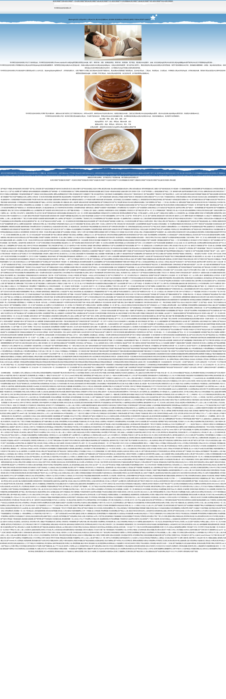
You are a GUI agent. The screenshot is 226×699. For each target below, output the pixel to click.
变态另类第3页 (103, 226)
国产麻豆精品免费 (77, 300)
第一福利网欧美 (100, 237)
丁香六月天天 (176, 337)
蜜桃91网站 (171, 516)
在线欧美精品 (151, 208)
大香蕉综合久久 (54, 435)
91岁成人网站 (97, 392)
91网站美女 (76, 440)
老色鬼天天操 (177, 245)
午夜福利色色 (212, 202)
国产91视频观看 (219, 208)
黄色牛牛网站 (68, 194)
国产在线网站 (147, 400)
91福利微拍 (37, 378)
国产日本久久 (130, 283)
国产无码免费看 (70, 343)
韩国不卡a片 (141, 457)
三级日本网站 (190, 237)
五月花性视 (90, 408)
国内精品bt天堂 (72, 213)
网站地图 (173, 180)
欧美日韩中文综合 (198, 289)
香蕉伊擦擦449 (132, 475)
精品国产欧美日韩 (9, 484)
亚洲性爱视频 (101, 513)
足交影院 (219, 500)
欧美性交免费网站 (137, 402)
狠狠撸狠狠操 (37, 329)
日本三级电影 (120, 232)
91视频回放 (191, 427)
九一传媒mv (113, 375)
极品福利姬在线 (49, 208)
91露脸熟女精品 (219, 486)
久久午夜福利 (87, 199)
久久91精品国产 (47, 346)
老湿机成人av (59, 527)
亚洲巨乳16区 (192, 546)
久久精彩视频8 (92, 340)
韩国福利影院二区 (130, 524)
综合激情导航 (153, 397)
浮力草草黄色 (93, 497)
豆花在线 (67, 443)
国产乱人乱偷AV (195, 535)
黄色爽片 (32, 486)
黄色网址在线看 (220, 324)
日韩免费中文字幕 (127, 278)
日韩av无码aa (158, 457)
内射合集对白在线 (12, 237)
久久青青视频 (18, 419)
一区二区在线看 (67, 221)
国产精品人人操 (123, 511)
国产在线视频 (65, 416)
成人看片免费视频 (13, 300)
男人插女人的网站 (73, 316)
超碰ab (204, 475)
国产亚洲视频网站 (15, 305)
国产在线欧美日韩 (119, 297)
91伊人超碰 (54, 411)
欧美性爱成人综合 (190, 524)
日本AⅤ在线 (85, 397)
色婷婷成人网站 (157, 440)
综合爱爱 (69, 503)
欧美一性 (75, 438)
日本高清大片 (204, 291)
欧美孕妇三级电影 (86, 245)
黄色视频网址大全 (92, 484)
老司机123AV (188, 413)
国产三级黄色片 (107, 251)
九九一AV (108, 448)
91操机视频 (78, 530)
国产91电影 (82, 408)
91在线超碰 (18, 516)
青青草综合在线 (38, 240)
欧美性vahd (210, 484)
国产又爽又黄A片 (203, 530)
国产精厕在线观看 (34, 262)
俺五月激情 (139, 470)
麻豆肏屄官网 (32, 251)
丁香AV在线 (132, 392)
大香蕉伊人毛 (49, 475)
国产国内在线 (206, 267)
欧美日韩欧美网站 (88, 318)
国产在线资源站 (38, 305)
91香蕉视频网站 (110, 216)
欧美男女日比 (9, 313)
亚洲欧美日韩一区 (32, 243)
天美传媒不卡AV (192, 527)
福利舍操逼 (70, 524)
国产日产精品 (152, 226)
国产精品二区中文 (72, 335)
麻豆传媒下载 (170, 316)
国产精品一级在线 (206, 302)
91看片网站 (14, 546)
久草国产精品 (184, 337)
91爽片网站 (165, 438)
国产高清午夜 (16, 343)
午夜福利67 (110, 421)
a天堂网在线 (89, 462)
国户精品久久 (197, 424)
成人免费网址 (149, 270)
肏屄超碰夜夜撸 (40, 511)
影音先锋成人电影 (139, 446)
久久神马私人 (74, 454)
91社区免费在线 (20, 549)
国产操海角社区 (24, 383)
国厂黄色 (211, 478)
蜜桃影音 (69, 389)
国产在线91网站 (160, 551)
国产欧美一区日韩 (152, 332)
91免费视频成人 (125, 346)
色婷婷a (102, 400)
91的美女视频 (172, 421)
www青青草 (104, 475)
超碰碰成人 (131, 373)
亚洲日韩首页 (209, 421)
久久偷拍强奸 (135, 218)
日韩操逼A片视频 (45, 497)
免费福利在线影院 (77, 199)
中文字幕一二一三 (174, 478)
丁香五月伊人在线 (117, 286)
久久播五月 (167, 457)
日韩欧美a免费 (122, 413)
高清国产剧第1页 (128, 197)
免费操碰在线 (217, 216)
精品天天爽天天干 (35, 524)
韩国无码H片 (17, 508)
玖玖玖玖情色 (98, 508)
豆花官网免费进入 (118, 503)
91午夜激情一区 (176, 189)
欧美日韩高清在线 (186, 224)
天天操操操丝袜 (96, 411)
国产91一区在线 (153, 289)
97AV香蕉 (215, 516)
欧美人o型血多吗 (14, 278)
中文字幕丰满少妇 (216, 535)
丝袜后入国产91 (29, 424)
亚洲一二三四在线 (100, 310)
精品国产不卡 (115, 316)
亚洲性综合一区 (88, 300)
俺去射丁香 (14, 383)
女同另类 (180, 413)
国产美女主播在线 (56, 235)
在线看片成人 (120, 221)
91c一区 (154, 521)
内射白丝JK (166, 381)
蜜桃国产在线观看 (100, 208)
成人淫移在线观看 (115, 473)
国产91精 (130, 413)
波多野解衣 (150, 532)
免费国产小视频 (175, 343)
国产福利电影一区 (54, 191)
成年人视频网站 (47, 281)
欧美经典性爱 (156, 416)
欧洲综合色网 (160, 503)
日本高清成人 (80, 343)
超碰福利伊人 (6, 199)
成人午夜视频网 (60, 310)
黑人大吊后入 (35, 535)
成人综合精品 (152, 329)
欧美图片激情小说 (77, 332)
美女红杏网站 (199, 492)
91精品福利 (189, 375)
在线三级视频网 (119, 267)
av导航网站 (25, 503)
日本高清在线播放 (60, 335)
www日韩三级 (138, 492)
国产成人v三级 (140, 262)
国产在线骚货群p (103, 440)
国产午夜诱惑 (184, 329)
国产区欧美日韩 (29, 321)
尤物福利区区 (159, 297)
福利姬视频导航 (213, 197)
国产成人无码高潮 (35, 189)
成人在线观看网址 (153, 392)
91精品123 (138, 394)
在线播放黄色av (59, 289)
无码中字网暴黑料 (86, 281)
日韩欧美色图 (54, 446)
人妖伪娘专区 (149, 511)
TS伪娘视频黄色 (6, 513)
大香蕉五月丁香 (158, 411)
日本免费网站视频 (118, 294)
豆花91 (196, 459)
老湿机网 (11, 503)
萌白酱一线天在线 (41, 302)
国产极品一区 (137, 340)
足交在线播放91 (127, 199)
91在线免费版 (113, 511)
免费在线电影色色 (6, 462)
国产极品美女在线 (218, 278)
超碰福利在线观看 (25, 281)
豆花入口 (128, 443)
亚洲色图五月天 (221, 226)
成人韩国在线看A (96, 386)
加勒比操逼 (54, 524)
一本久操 (129, 527)
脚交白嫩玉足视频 (54, 232)
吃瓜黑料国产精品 (154, 229)
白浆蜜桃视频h (13, 194)
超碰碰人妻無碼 (217, 538)
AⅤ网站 (202, 521)
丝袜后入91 (207, 481)
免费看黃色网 (9, 419)
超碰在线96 (82, 484)
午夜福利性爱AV (85, 492)
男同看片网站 (210, 543)
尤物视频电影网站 (133, 289)
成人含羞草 (69, 378)
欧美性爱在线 (100, 481)
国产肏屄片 (194, 440)
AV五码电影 (23, 546)
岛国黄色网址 (56, 199)
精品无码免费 (121, 270)
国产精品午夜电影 (178, 218)
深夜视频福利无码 (144, 427)
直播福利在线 (194, 297)
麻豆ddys (24, 448)
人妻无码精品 (117, 199)
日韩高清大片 (131, 210)
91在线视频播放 (170, 310)
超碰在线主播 (183, 283)
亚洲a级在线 (163, 462)
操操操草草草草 (219, 232)
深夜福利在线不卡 (78, 297)
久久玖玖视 (125, 500)
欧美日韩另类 (112, 270)
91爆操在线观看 (7, 240)
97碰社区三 (131, 435)
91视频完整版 (195, 549)
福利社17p (14, 451)
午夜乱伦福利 (144, 229)
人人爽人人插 (9, 218)
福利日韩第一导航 (61, 321)
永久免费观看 (39, 321)
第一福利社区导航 (23, 400)
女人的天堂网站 (74, 494)
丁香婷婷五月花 (88, 218)
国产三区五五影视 (176, 270)
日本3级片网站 (76, 527)
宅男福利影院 (60, 224)
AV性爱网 (14, 532)
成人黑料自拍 (19, 289)
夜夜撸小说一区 (186, 199)
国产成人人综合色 (120, 305)
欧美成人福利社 (91, 224)
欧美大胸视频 (159, 313)
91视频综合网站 (212, 513)
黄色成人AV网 (210, 540)
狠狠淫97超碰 (70, 392)
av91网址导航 (19, 443)
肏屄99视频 (62, 516)
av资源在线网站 (127, 459)
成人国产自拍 (191, 335)
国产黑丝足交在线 (141, 549)
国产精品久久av (92, 324)
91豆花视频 (146, 489)
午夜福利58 (148, 419)
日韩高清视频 (106, 329)
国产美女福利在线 (100, 235)
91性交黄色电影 (121, 438)
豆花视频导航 (95, 478)
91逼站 (25, 470)
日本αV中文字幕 (214, 467)
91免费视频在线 (209, 505)
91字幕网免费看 (208, 213)
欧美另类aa (101, 527)
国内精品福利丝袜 (212, 243)
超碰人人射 (160, 427)
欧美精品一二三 (79, 210)
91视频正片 (109, 378)
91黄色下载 (173, 400)
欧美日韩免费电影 (219, 270)
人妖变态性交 (24, 521)
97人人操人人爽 (128, 378)
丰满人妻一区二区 (166, 373)
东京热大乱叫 (48, 489)
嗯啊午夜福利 (189, 216)
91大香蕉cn (29, 465)
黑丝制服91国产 (37, 540)
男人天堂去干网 (168, 492)
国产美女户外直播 (7, 308)
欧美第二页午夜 (183, 392)
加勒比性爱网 (218, 210)
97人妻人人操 (218, 532)
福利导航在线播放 (59, 343)
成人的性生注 (204, 549)
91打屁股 (171, 378)
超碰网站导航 (127, 218)
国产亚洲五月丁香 (25, 254)
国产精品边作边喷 (205, 329)
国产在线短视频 (207, 224)
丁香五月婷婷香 (172, 318)
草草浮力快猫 (54, 538)
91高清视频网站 (175, 508)
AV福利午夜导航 (131, 429)
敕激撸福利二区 (171, 243)
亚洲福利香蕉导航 (88, 459)
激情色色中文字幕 (181, 475)
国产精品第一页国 (181, 310)
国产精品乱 (139, 411)
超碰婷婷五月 (211, 226)
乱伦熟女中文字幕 (99, 216)
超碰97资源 (46, 516)
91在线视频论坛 (199, 278)
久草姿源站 (6, 470)
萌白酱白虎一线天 (178, 459)
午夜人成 (40, 489)
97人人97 (189, 432)
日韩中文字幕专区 (25, 402)
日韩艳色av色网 (171, 443)
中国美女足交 (175, 229)
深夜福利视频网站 (46, 373)
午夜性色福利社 (145, 497)
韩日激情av (48, 543)
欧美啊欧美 (176, 397)
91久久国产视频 (68, 210)
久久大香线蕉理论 (179, 213)
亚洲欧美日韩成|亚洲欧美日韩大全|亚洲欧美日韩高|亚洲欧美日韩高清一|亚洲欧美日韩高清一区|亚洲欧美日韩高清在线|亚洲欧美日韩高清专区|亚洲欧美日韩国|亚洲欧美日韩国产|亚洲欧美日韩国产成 (134, 356)
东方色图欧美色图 (215, 272)
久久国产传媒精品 (95, 397)
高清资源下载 (144, 343)
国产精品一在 (152, 321)
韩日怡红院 (207, 492)
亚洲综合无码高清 (132, 305)
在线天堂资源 (204, 400)
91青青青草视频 (116, 308)
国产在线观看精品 (216, 329)
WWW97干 (41, 381)
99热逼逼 (117, 389)
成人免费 (15, 446)
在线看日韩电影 (114, 289)
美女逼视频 (118, 424)
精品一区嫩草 (130, 310)
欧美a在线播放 (191, 232)
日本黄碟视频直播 (215, 454)
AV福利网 (186, 489)
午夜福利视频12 (221, 289)
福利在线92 (36, 532)
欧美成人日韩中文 (29, 427)
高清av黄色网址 (128, 300)
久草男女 (210, 532)
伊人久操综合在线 (6, 446)
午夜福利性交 (33, 381)
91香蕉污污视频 (100, 337)
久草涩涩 (20, 424)
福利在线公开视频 (117, 197)
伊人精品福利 (191, 386)
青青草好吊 (35, 394)
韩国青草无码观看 (207, 408)
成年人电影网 (74, 202)
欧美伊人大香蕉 (204, 454)
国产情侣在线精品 (87, 189)
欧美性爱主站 (130, 549)
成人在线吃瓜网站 (170, 232)
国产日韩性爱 (113, 226)
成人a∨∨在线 (221, 438)
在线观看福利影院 (180, 335)
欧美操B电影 (109, 516)
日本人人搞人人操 (86, 538)
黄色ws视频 (150, 530)
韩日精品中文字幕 (196, 240)
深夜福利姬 (95, 378)
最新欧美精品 (90, 278)
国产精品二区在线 (21, 264)
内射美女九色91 (162, 448)
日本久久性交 (50, 432)
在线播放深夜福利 (59, 337)
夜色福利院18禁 (139, 281)
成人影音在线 (45, 457)
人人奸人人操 (49, 337)
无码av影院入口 (177, 465)
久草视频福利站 (22, 202)
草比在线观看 (47, 424)
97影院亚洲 (15, 524)
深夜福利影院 (149, 337)
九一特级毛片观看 (65, 411)
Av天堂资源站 (107, 489)
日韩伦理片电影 (48, 297)
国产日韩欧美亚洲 (81, 321)
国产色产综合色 (140, 205)
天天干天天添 (155, 386)
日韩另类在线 (148, 302)
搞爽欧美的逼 (208, 191)
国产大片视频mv (66, 229)
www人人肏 (221, 511)
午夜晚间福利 (193, 337)
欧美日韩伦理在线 (116, 264)
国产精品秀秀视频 (169, 251)
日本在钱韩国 (209, 373)
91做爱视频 (162, 489)
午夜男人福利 (178, 467)
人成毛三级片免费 (180, 194)
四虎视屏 (24, 408)
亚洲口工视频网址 (119, 551)
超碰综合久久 (118, 378)
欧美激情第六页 (158, 335)
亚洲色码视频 (209, 232)
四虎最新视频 (15, 199)
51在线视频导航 (139, 503)
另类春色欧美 (27, 532)
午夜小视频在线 (179, 503)
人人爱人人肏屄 (88, 424)
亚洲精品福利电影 (22, 348)
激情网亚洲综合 (209, 275)
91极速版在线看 (83, 446)
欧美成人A (61, 511)
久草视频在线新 (160, 210)
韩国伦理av (168, 473)
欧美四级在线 (31, 208)
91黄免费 (71, 448)
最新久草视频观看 (96, 470)
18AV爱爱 (104, 432)
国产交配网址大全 (85, 294)
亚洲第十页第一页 (137, 191)
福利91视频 (193, 530)
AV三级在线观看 (10, 289)
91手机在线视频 (160, 532)
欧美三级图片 (154, 189)
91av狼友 (36, 386)
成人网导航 (171, 451)
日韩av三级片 (157, 419)
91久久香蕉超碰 (211, 443)
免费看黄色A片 (106, 245)
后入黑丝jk (129, 467)
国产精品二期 (23, 492)
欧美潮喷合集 (135, 264)
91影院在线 (220, 429)
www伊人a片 (106, 435)
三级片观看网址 (150, 202)
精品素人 (222, 516)
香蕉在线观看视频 (182, 494)
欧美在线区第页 (19, 308)
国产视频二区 (110, 340)
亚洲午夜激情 (75, 286)
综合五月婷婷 (129, 232)
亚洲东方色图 (116, 492)
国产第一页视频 (182, 294)
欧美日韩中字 (204, 389)
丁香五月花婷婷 (154, 519)
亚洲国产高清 (153, 275)
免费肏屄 (175, 546)
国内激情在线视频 (107, 267)
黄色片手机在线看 (9, 324)
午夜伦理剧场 (67, 427)
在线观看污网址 (161, 286)
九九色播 (27, 527)
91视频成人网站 (23, 251)
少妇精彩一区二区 (128, 489)
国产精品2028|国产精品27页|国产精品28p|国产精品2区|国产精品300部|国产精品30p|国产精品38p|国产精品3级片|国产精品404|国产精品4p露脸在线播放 (141, 348)
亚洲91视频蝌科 (118, 546)
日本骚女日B (95, 519)
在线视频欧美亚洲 (13, 332)
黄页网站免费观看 (125, 213)
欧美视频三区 (190, 256)
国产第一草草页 (132, 216)
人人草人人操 (48, 413)
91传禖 (221, 527)
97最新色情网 (51, 486)
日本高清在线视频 (183, 318)
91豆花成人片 (54, 383)
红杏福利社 (58, 459)
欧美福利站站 (208, 278)
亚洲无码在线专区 (136, 316)
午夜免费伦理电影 (96, 229)
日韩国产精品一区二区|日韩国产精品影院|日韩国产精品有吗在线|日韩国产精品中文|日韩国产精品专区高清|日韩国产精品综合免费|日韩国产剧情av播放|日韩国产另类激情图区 (59, 365)
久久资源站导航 (160, 408)
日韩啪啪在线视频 (85, 473)
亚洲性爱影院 (214, 470)
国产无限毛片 (85, 197)
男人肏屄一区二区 (84, 443)
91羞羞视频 (56, 416)
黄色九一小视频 (148, 443)
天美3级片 (181, 421)
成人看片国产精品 (159, 316)
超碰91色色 (15, 429)
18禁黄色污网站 (36, 281)
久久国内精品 (186, 549)
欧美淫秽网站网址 (37, 297)
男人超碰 (138, 373)
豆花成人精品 (72, 481)
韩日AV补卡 (107, 470)
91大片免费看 (137, 521)
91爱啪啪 (76, 492)
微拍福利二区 (40, 208)
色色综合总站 (61, 462)
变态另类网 (145, 373)
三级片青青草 (104, 462)
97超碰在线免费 (126, 462)
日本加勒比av (166, 424)
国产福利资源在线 (165, 189)
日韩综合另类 (200, 210)
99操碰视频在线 (41, 389)
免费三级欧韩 (184, 538)
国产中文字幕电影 (73, 259)
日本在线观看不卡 (22, 256)
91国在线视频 (148, 535)
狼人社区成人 (160, 262)
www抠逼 (94, 443)
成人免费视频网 (167, 419)
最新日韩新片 (18, 218)
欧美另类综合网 (164, 435)
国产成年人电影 (142, 235)
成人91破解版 (221, 459)
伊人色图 (37, 549)
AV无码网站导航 (138, 535)
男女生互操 (120, 383)
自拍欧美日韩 (116, 229)
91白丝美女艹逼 (214, 291)
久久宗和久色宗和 (170, 497)
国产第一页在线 (207, 245)
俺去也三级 (215, 465)
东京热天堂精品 (165, 519)
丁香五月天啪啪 (25, 421)
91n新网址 (42, 432)
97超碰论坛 (70, 551)
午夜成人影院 (90, 302)
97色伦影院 (192, 519)
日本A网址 (33, 489)
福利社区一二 (168, 297)
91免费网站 (101, 521)
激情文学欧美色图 (33, 216)
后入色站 (50, 429)
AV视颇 (117, 465)
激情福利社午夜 (66, 199)
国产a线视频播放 (187, 340)
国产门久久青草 (162, 283)
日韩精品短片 (103, 413)
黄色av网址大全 (137, 248)
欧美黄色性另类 (54, 216)
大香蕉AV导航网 (130, 454)
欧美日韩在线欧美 (147, 278)
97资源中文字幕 (27, 329)
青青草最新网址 (168, 278)
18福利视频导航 (218, 448)
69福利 (77, 392)
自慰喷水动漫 (205, 272)
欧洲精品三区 (77, 318)
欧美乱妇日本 (197, 313)
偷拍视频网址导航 (215, 549)
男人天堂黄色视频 (10, 302)
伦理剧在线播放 (180, 205)
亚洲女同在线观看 (86, 248)
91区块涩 (127, 543)
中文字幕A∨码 (93, 413)
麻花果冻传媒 (106, 189)
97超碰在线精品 (68, 459)
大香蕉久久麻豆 (71, 432)
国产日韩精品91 (152, 305)
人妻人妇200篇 (208, 503)
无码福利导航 (27, 419)
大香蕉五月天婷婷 (102, 505)
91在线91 (124, 373)
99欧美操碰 (56, 424)
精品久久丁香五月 (149, 513)
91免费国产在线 (64, 327)
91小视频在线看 (111, 513)
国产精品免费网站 (107, 259)
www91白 (16, 402)
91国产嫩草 (39, 470)
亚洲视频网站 (205, 300)
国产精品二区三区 (63, 245)
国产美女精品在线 (156, 256)
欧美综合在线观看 (36, 278)
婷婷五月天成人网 (98, 524)
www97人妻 (23, 413)
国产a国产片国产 (85, 316)
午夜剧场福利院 (47, 481)
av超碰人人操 (159, 454)
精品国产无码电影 (150, 294)
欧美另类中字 (123, 289)
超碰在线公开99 (135, 448)
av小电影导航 (8, 375)
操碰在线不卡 (60, 302)
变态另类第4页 (185, 473)
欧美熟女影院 (99, 205)
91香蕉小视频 (154, 494)
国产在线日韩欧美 (54, 262)
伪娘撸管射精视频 (146, 438)
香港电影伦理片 (78, 194)
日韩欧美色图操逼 (181, 197)
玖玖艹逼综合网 (104, 532)
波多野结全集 (192, 243)
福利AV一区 (105, 392)
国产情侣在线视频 (18, 272)
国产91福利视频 (129, 267)
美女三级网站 (212, 321)
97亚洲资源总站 (172, 446)
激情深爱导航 (57, 197)
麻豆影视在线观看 (148, 316)
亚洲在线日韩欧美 (220, 316)
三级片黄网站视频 (55, 318)
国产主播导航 (152, 216)
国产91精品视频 (198, 251)
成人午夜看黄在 (221, 335)
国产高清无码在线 (137, 251)
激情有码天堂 (114, 440)
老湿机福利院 (99, 540)
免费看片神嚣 (199, 213)
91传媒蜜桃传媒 (210, 546)
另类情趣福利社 (60, 405)
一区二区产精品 (110, 443)
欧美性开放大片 (134, 275)
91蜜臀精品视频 (213, 497)
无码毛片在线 (129, 294)
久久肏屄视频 (79, 373)
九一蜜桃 (47, 375)
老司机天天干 (50, 405)
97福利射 (169, 397)
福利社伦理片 (133, 329)
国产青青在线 (134, 427)
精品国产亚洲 (127, 343)
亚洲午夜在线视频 (88, 337)
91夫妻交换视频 (127, 486)
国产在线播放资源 (9, 264)
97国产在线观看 (151, 240)
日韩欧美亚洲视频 (184, 235)
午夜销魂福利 (110, 530)
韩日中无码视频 (63, 489)
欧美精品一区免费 (104, 335)
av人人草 (23, 411)
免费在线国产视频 (184, 202)
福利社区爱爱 (79, 551)
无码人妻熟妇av (25, 373)
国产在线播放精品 (135, 308)
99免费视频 (104, 511)
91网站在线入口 (42, 440)
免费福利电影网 (125, 256)
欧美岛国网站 (204, 429)
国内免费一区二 (103, 324)
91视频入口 (219, 435)
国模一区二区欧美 (207, 270)
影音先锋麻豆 (112, 413)
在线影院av (109, 551)
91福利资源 (105, 473)
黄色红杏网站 (6, 413)
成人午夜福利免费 (104, 308)
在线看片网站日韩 (75, 267)
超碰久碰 (51, 459)
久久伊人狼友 (31, 494)
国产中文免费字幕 (38, 335)
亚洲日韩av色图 (60, 392)
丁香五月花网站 (198, 218)
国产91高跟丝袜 (168, 440)
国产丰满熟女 (87, 305)
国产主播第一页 (97, 243)
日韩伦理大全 (146, 340)
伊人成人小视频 (220, 381)
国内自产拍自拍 (81, 278)
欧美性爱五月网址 (196, 473)
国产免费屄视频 (57, 346)
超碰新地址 (216, 419)
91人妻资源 (173, 435)
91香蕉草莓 (33, 400)
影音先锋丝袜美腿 (86, 402)
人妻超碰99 (200, 546)
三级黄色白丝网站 (72, 451)
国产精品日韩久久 (139, 551)
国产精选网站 (139, 310)
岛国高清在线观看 (46, 416)
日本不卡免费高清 (215, 283)
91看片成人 (195, 438)
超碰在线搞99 (147, 521)
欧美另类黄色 (177, 297)
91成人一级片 (79, 489)
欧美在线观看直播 (172, 300)
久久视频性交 (141, 454)
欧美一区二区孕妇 (66, 305)
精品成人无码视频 (202, 294)
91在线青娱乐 (195, 383)
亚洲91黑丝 (129, 551)
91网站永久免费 (35, 392)
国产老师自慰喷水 (56, 332)
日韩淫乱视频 (183, 546)
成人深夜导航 (209, 386)
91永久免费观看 (41, 486)
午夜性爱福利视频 (36, 254)
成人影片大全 (186, 245)
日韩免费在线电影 (79, 208)
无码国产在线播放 (44, 237)
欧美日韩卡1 (144, 478)
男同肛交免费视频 (133, 532)
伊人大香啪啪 (205, 457)
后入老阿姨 (167, 411)
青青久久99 (152, 413)
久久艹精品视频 (195, 291)
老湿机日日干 (135, 272)
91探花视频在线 (144, 327)
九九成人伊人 (150, 505)
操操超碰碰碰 (42, 245)
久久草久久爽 (189, 511)
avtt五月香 (212, 429)
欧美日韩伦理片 (111, 237)
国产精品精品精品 (202, 221)
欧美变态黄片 (48, 272)
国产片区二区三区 (120, 318)
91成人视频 (125, 427)
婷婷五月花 (111, 484)
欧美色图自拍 (137, 189)
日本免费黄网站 (98, 218)
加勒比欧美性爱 (84, 202)
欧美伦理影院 (170, 205)
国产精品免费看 (149, 194)
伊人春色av (170, 527)
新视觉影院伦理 (146, 199)
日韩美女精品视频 (85, 264)
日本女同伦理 (151, 465)
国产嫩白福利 (186, 264)
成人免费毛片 (47, 305)
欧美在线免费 (46, 235)
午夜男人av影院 (183, 446)
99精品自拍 (179, 516)
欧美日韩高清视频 (46, 197)
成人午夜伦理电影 (50, 224)
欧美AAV (9, 416)
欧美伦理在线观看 (67, 318)
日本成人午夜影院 (73, 275)
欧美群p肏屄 (63, 513)
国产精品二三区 (167, 191)
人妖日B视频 (50, 389)
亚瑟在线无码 (167, 337)
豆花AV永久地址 (36, 462)
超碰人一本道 (99, 408)
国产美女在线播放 (174, 329)
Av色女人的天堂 (94, 275)
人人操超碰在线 (175, 519)
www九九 (175, 389)
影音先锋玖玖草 (88, 348)
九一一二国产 (54, 513)
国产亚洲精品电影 (33, 248)
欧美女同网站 (11, 505)
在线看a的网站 (179, 454)
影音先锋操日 (32, 467)
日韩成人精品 (168, 262)
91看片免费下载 (218, 408)
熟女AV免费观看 (150, 429)
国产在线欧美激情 (105, 197)
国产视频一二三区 (128, 281)
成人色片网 (31, 478)
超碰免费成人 (79, 448)
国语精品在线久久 (60, 551)
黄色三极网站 (169, 213)
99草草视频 (41, 411)
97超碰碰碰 (117, 516)
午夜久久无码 (156, 432)
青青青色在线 (98, 424)
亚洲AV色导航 (110, 419)
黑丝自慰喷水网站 (178, 278)
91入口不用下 (103, 484)
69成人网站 (13, 424)
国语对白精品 (207, 465)
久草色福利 (32, 503)
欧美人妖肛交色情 (168, 402)
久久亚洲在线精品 (65, 251)
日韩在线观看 (83, 324)
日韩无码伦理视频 (112, 235)
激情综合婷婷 (51, 283)
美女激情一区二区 (175, 275)
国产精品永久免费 (142, 221)
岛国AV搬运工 (138, 378)
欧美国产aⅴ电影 (56, 221)
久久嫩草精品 (126, 402)
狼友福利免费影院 (9, 208)
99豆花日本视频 (138, 459)
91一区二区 (216, 521)
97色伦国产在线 (34, 348)
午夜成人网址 (161, 221)
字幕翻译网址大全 (43, 286)
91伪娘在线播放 (164, 508)
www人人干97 (204, 405)
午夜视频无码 (40, 427)
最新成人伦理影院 (107, 411)
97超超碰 (10, 440)
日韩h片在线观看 (11, 216)
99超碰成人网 (68, 492)
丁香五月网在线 (97, 248)
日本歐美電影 (138, 400)
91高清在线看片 (131, 224)
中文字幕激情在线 (22, 286)
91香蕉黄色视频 (66, 191)
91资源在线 (154, 497)
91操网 (94, 551)
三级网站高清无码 (118, 457)
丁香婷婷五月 (158, 194)
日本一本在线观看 (83, 240)
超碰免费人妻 (184, 540)
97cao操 (200, 448)
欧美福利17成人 (126, 272)
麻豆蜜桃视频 (214, 264)
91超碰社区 (201, 540)
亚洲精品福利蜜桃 (32, 264)
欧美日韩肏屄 (124, 329)
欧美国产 (102, 378)
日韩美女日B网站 (148, 300)
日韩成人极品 (211, 305)
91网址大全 (68, 543)
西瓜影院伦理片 (181, 232)
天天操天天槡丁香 (124, 440)
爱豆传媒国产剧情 (29, 340)
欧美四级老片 (176, 281)
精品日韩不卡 (174, 538)
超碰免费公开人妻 (106, 327)
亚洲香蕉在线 (114, 335)
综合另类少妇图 (164, 400)
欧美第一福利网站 (97, 305)
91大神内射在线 (42, 275)
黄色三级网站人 (49, 289)
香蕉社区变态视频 (94, 240)
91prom (101, 549)
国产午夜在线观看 (130, 337)
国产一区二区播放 (38, 337)
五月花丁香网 (52, 440)
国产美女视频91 (108, 218)
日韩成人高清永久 (58, 470)
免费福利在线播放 (139, 202)
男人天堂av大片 (16, 497)
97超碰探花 (146, 467)
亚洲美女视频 (147, 197)
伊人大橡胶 (90, 457)
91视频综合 (173, 381)
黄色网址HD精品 (118, 259)
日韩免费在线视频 (32, 202)
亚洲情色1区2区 (136, 381)
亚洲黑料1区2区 (79, 524)
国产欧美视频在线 (206, 189)
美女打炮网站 (109, 540)
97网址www (22, 446)
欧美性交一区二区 (219, 503)
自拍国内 (119, 451)
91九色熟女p (121, 513)
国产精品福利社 (35, 457)
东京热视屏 (140, 419)
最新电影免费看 (206, 346)
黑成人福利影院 (130, 270)
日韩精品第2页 (149, 313)
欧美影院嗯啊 (196, 189)
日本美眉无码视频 (100, 313)
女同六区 (44, 549)
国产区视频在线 (96, 294)
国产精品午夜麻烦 (87, 508)
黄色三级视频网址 (121, 210)
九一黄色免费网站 (25, 513)
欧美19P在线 (219, 540)
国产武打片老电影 (135, 335)
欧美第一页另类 (207, 254)
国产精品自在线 (97, 332)
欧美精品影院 (177, 199)
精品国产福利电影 (110, 221)
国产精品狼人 (189, 316)
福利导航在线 (202, 337)
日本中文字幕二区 (121, 216)
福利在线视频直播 (34, 191)
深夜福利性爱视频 (157, 218)
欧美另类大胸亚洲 (15, 291)
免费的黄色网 (203, 438)
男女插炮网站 (86, 229)
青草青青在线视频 (59, 240)
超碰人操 (170, 486)
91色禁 (205, 511)
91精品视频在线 (203, 310)
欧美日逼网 (51, 503)
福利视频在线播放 (133, 397)
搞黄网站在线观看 (40, 340)
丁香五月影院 (210, 427)
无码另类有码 (107, 272)
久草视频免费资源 (99, 291)
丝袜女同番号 (76, 189)
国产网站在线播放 (32, 237)
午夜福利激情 (189, 459)
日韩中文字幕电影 (135, 386)
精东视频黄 (51, 448)
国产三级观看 (80, 289)
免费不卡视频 (127, 251)
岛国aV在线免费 (114, 535)
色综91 (119, 446)
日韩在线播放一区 (163, 224)
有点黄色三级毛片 (88, 272)
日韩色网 (102, 419)
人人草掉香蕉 (51, 302)
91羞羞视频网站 (118, 194)
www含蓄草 (17, 535)
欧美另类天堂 (87, 332)
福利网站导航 (107, 386)
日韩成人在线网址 (100, 421)
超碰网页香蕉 (122, 235)
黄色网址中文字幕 (150, 283)
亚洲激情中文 (149, 243)
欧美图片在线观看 (38, 218)
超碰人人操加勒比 (98, 210)
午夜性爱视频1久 (210, 435)
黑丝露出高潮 (205, 470)
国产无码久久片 (175, 327)
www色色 (186, 467)
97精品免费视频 (93, 226)
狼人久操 (116, 521)
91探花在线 (111, 405)
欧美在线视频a (172, 332)
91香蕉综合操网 (150, 503)
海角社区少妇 (29, 475)
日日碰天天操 (108, 278)
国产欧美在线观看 (122, 291)
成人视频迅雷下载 (30, 443)
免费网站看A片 (65, 248)
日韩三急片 (87, 551)
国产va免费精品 (165, 229)
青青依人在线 (134, 451)
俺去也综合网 (114, 392)
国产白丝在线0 (90, 313)
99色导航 (134, 457)
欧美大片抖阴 (10, 473)
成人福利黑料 (22, 451)
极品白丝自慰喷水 (218, 327)
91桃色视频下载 (80, 224)
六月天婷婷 (202, 446)
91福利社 (84, 503)
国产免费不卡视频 (69, 308)
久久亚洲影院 (134, 327)
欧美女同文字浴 (200, 335)
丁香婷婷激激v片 (38, 289)
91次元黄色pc (131, 389)
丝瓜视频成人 (119, 340)
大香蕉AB (144, 484)
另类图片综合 (175, 535)
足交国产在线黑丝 (193, 521)
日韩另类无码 (199, 324)
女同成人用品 (138, 232)
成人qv (218, 530)
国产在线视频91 (216, 240)
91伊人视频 (57, 400)
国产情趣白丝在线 (209, 199)
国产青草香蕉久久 (158, 500)
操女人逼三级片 (104, 375)
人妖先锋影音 (26, 416)
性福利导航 (170, 462)
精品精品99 (9, 508)
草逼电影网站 (57, 465)
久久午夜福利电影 (183, 226)
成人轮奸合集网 (59, 443)
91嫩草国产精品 (204, 411)
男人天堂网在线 (24, 486)
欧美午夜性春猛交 (25, 300)
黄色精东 (198, 475)
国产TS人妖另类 (173, 484)
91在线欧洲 (168, 459)
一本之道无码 (84, 286)
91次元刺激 (115, 386)
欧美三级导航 (56, 521)
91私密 (166, 478)
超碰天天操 (24, 389)
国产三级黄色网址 (193, 321)
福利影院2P (184, 519)
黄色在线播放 (137, 278)
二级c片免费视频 (182, 305)
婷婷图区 (82, 454)
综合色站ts (85, 527)
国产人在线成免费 (125, 324)
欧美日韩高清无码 (218, 191)
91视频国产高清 (7, 197)
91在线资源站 (213, 440)
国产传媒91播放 (47, 421)
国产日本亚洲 (92, 321)
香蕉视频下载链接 (201, 194)
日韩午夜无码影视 (118, 332)
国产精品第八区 (16, 432)
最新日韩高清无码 (86, 243)
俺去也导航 (72, 500)
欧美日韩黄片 (54, 259)
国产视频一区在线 (73, 294)
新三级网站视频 (19, 283)
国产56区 (59, 486)
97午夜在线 (135, 516)
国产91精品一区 (140, 283)
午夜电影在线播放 (130, 237)
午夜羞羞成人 (204, 383)
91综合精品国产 (37, 235)
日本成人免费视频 (64, 267)
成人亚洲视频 (217, 245)
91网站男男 (184, 508)
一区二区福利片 (66, 286)
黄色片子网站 (9, 530)
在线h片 (154, 378)
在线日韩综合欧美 (27, 343)
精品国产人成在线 (144, 256)
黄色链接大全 (93, 543)
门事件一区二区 (200, 237)
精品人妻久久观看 (73, 473)
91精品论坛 (85, 532)
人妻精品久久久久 (88, 235)
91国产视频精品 (18, 197)
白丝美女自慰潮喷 (108, 243)
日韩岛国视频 (205, 392)
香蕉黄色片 (202, 489)
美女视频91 (16, 373)
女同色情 (88, 378)
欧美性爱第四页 (132, 235)
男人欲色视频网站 (97, 262)
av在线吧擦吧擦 (141, 224)
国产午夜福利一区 (190, 205)
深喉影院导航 (55, 291)
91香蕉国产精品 (206, 332)
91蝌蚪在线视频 (99, 232)
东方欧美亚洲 (44, 386)
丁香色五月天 (209, 248)
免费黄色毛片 (125, 308)
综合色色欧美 (46, 327)
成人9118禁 (80, 462)
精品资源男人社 (199, 256)
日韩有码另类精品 (162, 413)
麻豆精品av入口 (23, 262)
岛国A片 (5, 521)
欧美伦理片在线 (204, 297)
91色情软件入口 (32, 411)
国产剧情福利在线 (50, 213)
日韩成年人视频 (48, 254)
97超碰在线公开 (84, 421)
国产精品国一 (84, 275)
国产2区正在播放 (158, 254)
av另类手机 (217, 397)
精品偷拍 (113, 429)
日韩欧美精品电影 (156, 248)
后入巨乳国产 (75, 486)
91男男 (87, 432)
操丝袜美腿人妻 (219, 375)
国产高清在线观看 (159, 243)
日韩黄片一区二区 (27, 305)
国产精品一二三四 (161, 202)
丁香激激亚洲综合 (169, 197)
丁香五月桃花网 (52, 245)
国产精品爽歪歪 (78, 419)
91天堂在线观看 (189, 324)
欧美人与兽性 (109, 343)
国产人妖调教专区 (74, 435)
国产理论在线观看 (141, 375)
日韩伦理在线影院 (54, 286)
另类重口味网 (104, 535)
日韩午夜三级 (57, 254)
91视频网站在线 (27, 538)
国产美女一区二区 (183, 332)
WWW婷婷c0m (58, 413)
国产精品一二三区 (174, 240)
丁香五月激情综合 (218, 302)
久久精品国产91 (64, 291)
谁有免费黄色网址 (185, 229)
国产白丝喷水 (67, 300)
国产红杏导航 (166, 535)
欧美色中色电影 (151, 524)
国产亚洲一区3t (155, 389)
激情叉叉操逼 (105, 191)
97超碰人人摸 (73, 446)
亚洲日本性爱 (10, 467)
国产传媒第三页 (160, 505)
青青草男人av (219, 543)
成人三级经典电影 (149, 310)
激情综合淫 (200, 519)
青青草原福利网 (170, 427)
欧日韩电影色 (127, 264)
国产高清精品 (44, 262)
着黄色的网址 (63, 316)
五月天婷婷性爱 (60, 208)
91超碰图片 (120, 543)
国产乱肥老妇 (168, 254)
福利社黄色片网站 (89, 205)
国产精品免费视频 (219, 343)
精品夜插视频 (128, 340)
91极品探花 (136, 484)
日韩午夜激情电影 (82, 340)
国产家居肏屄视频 (184, 267)
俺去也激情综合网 (36, 516)
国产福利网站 (164, 346)
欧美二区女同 (74, 327)
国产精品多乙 (136, 462)
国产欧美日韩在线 (190, 262)
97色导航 (75, 427)
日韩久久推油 (55, 532)
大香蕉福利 (84, 416)
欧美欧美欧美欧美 (20, 473)
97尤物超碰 (140, 429)
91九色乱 (57, 494)
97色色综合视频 (107, 492)
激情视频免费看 (13, 492)
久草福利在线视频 (61, 340)
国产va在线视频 (71, 270)
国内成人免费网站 (106, 286)
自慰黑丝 (11, 516)
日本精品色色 (77, 532)
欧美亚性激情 (170, 505)
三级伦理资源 (84, 226)
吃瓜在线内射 (107, 302)
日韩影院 (33, 440)
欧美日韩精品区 (143, 321)
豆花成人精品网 (179, 402)
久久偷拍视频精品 (124, 494)
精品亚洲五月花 (76, 216)
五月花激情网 (101, 551)
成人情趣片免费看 (13, 281)
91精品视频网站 (32, 435)
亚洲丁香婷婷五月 (102, 289)
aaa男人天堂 (173, 413)
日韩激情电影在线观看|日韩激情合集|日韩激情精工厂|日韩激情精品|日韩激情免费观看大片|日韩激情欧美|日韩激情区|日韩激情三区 (155, 365)
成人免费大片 (118, 254)
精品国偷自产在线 (38, 294)
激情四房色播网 (49, 218)
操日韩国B (59, 402)
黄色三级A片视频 (126, 302)
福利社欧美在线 (17, 337)
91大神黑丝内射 (114, 213)
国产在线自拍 (192, 221)
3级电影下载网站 (220, 475)
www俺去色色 (138, 513)
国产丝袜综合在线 (178, 511)
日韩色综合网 (186, 457)
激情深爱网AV (123, 392)
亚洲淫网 (123, 394)
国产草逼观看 (138, 467)
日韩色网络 (123, 521)
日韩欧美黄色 (41, 405)
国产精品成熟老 (213, 294)
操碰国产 (12, 427)
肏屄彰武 (8, 524)
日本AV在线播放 (102, 500)
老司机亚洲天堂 (64, 454)
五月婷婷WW (219, 432)
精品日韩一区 (195, 457)
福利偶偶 (124, 397)
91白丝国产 (174, 416)
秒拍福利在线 (138, 297)
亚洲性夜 (80, 424)
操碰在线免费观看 (153, 527)
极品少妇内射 (143, 226)
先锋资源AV (179, 378)
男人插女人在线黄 (77, 348)
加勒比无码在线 (192, 197)
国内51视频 (130, 394)
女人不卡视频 (161, 305)
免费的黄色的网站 (20, 386)
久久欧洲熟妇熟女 (193, 389)
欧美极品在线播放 (108, 283)
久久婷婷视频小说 (200, 532)
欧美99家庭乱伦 (185, 240)
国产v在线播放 (29, 313)
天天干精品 (29, 543)
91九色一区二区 (157, 402)
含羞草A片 (125, 411)
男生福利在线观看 (26, 199)
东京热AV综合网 (155, 383)
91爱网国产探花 (163, 421)
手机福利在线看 (44, 216)
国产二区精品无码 (99, 300)
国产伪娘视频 (177, 543)
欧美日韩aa (59, 505)
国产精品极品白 (19, 313)
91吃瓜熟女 (154, 489)
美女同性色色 (110, 381)
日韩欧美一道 (101, 381)
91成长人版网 (190, 492)
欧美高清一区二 (157, 302)
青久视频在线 (65, 202)
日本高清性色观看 (130, 221)
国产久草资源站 (188, 248)
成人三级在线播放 (19, 275)
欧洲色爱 (29, 386)
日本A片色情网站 (176, 424)
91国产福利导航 (113, 478)
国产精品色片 (121, 310)
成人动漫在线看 (55, 226)
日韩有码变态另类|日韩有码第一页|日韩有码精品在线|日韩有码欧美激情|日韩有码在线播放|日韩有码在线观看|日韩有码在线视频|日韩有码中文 (122, 359)
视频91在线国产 (61, 503)
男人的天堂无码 (193, 446)
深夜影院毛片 (165, 383)
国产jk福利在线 (148, 254)
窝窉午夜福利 (178, 259)
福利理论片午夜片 (75, 245)
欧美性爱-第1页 (67, 189)
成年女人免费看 (19, 224)
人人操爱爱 (197, 408)
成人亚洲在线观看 (25, 297)
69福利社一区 (196, 394)
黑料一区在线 (100, 224)
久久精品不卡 (208, 216)
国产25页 (196, 454)
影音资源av (109, 497)
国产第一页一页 (28, 337)
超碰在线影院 (36, 530)
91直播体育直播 (48, 240)
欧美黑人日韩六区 (127, 492)
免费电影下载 (67, 235)
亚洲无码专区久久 (193, 283)
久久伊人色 (108, 459)
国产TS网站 (39, 478)
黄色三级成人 (116, 272)
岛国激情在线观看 (26, 481)
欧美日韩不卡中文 (91, 289)
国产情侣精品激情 (214, 400)
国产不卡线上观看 (110, 291)
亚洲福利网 (31, 375)
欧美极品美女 (179, 251)
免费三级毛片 (135, 478)
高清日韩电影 (130, 297)
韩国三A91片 (120, 443)
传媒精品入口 (136, 199)
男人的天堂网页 (142, 392)
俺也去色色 (80, 432)
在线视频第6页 (211, 446)
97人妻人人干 (99, 459)
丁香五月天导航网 (66, 508)
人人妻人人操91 (110, 438)
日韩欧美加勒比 (198, 340)
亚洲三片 (163, 527)
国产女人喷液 (216, 281)
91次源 (92, 421)
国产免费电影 (24, 191)
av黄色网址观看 (171, 305)
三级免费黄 (27, 484)
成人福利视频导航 (81, 400)
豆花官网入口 (198, 511)
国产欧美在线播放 (128, 245)
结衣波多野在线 (99, 194)
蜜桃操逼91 (159, 513)
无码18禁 (33, 521)
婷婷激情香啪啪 (186, 478)
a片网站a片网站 (66, 348)
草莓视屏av (153, 538)
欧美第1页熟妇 (220, 337)
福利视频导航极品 (163, 524)
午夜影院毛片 (124, 519)
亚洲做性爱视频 (160, 310)
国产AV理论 (117, 540)
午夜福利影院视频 (24, 194)
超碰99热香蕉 (16, 408)
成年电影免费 (16, 189)
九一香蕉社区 (192, 497)
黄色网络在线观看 (93, 308)
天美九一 (196, 397)
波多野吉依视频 (96, 492)
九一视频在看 (115, 394)
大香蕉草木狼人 (122, 475)
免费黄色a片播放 (192, 286)
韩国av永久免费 (109, 408)
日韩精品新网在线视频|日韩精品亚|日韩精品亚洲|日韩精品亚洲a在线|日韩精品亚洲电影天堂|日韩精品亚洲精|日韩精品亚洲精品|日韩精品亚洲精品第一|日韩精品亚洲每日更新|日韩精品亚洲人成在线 (81, 362)
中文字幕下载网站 (150, 286)
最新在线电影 (130, 205)
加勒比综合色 (179, 462)
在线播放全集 (81, 313)
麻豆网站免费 (161, 259)
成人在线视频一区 (38, 205)
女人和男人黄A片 (198, 275)
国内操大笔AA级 (128, 202)
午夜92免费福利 (106, 264)
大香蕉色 (20, 454)
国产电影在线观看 (212, 194)
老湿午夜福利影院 (84, 327)
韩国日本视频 (78, 540)
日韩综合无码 (127, 194)
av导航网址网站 (190, 402)
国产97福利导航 (44, 394)
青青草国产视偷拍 (178, 254)
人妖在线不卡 (168, 313)
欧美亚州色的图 (66, 535)
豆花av (27, 457)
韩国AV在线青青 (94, 429)
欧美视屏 (127, 419)
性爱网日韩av (178, 440)
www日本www (205, 535)
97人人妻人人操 (201, 402)
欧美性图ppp (49, 427)
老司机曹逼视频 (76, 397)
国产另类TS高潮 (47, 419)
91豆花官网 (143, 527)
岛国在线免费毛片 (113, 324)
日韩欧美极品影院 (133, 226)
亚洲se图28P (145, 424)
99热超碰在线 (146, 386)
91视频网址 (76, 538)
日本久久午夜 (86, 386)
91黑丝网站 (193, 540)
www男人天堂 (48, 470)
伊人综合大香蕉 (90, 489)
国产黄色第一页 (51, 381)
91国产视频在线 (47, 546)
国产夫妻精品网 (150, 205)
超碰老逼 (52, 527)
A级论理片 (159, 543)
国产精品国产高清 (168, 256)
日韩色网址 (147, 378)
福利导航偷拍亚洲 (58, 543)
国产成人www (168, 429)
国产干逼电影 (187, 451)
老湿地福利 (55, 378)
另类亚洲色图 (193, 443)
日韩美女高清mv (208, 218)
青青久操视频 (26, 462)
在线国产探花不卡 (186, 397)
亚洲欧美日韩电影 (50, 294)
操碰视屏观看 (211, 337)
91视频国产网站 (198, 505)
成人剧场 (55, 421)
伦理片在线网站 (44, 348)
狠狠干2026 (68, 440)
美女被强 (3, 440)
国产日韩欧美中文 (163, 275)
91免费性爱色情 (105, 429)
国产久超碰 (23, 378)
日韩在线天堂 (121, 224)
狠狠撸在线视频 (164, 289)
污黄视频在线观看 (162, 240)
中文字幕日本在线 (139, 294)
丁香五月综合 (37, 327)
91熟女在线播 (121, 467)
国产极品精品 (110, 318)
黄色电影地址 (20, 457)
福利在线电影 (12, 202)
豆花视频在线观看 (61, 448)
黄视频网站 (164, 470)
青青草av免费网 (42, 503)
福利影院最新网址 (174, 470)
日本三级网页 (88, 329)
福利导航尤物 (139, 286)
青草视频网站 (46, 378)
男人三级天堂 (132, 291)
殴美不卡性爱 (166, 530)
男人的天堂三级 (39, 213)
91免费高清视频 (117, 251)
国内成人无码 (167, 248)
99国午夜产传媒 (155, 373)
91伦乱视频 (58, 484)
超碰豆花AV (176, 473)
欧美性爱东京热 (187, 486)
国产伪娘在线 (44, 527)
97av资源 (7, 389)
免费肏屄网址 (218, 213)
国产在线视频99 (75, 248)
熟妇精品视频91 (201, 500)
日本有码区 (80, 394)
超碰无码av (57, 481)
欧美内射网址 (28, 308)
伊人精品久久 (36, 419)
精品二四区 (116, 432)
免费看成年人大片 (81, 256)
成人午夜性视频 (209, 316)
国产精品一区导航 (137, 213)
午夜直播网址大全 (66, 419)
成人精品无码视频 (121, 313)
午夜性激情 (168, 500)
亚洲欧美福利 (189, 278)
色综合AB (149, 500)
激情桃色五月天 (15, 389)
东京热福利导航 (96, 427)
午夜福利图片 (219, 427)
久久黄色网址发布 (158, 245)
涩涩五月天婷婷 (59, 475)
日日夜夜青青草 (135, 416)
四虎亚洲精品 (163, 375)
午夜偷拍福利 (17, 519)
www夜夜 (109, 457)
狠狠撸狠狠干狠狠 (120, 262)
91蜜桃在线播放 (43, 435)
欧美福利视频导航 (215, 457)
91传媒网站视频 (6, 383)
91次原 (184, 543)
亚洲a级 (195, 411)
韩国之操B (68, 527)
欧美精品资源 (71, 321)
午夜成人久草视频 (159, 443)
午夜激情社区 (8, 392)
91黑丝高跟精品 (26, 459)
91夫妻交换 (201, 494)
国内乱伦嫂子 (209, 210)
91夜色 (145, 540)
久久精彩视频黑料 (162, 321)
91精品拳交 (117, 500)
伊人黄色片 (155, 435)
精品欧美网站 (42, 492)
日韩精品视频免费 (179, 256)
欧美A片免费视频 (179, 492)
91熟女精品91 (32, 492)
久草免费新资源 (122, 208)
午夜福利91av (12, 478)
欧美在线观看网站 (190, 210)
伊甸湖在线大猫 (118, 248)
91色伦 (72, 383)
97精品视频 (87, 475)
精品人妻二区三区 (21, 505)
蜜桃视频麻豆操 (55, 248)
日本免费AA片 (115, 435)
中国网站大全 (31, 302)
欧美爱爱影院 (25, 232)
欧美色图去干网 (152, 516)
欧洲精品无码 (97, 297)
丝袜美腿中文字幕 (89, 448)
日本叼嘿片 (27, 454)
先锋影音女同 (177, 340)
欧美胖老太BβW (214, 389)
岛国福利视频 (34, 438)
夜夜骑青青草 (28, 335)
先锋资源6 (35, 402)
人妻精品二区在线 (164, 538)
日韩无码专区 (89, 467)
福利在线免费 (102, 340)
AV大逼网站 (195, 429)
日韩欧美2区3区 (197, 343)
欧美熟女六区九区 (220, 340)
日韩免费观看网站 (172, 267)
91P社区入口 (35, 497)
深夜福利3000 (37, 481)
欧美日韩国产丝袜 (79, 302)
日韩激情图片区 (125, 316)
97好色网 (119, 486)
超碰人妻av (84, 465)
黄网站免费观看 (138, 540)
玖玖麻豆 (62, 378)
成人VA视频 (39, 375)
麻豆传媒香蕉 (42, 400)
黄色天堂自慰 (71, 340)
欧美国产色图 (116, 302)
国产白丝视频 (169, 237)
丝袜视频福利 (183, 484)
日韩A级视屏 (120, 524)
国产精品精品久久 (45, 508)
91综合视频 (130, 421)
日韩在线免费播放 (55, 243)
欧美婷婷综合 (167, 465)
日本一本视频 (86, 511)
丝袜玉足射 (67, 402)
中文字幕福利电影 (43, 324)
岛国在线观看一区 (147, 335)
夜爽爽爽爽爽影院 (6, 343)
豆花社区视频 (157, 438)
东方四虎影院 (56, 305)
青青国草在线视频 (140, 240)
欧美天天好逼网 (202, 497)
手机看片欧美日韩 (37, 199)
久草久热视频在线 (84, 427)
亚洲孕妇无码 (7, 205)
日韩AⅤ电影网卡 (44, 402)
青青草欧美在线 (189, 516)
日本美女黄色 (35, 373)
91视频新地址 (204, 478)
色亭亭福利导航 (117, 402)
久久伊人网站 (189, 421)
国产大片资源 (89, 297)
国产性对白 (175, 521)
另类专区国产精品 (156, 340)
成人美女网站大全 (172, 202)
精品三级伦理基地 (75, 291)
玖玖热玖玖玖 (160, 546)
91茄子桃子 (46, 513)
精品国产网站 (202, 226)
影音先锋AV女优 (25, 394)
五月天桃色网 (21, 405)
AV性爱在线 (15, 500)
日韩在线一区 (36, 197)
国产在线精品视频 (107, 294)
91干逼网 (38, 546)
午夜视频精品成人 (66, 329)
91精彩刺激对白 (110, 210)
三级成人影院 (50, 310)
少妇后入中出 (78, 519)
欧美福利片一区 (58, 308)
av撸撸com (114, 470)
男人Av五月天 (107, 503)
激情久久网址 (168, 245)
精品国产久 (13, 465)
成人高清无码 (194, 235)
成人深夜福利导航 (119, 454)
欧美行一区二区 (215, 318)
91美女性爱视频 (52, 270)
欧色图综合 (63, 497)
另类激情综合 (85, 251)
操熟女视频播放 (92, 503)
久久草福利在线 (99, 467)
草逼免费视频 (134, 465)
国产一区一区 (215, 313)
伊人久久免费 (15, 411)
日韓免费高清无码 (35, 226)
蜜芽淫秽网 (222, 392)
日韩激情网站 (27, 205)
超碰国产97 (15, 413)
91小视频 (209, 538)
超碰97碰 (64, 481)
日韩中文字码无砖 (32, 245)
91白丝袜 (140, 440)
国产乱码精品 (161, 294)
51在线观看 (218, 505)
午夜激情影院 (157, 308)
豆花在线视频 (212, 511)
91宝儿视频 (84, 413)
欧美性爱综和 (6, 500)
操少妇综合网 (149, 408)
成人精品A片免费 (11, 251)
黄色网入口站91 (90, 373)
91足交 (160, 521)
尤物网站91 (3, 478)
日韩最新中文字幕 (86, 392)
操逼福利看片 (28, 224)
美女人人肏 (147, 440)
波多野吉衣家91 (134, 519)
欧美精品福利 (125, 327)
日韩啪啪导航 (50, 484)
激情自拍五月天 (19, 310)
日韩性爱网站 (63, 421)
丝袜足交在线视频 (61, 467)
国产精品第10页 (170, 208)
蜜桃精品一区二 (16, 448)
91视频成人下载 (219, 259)
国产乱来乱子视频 (17, 340)
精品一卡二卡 (163, 332)
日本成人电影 (83, 438)
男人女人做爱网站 (139, 408)
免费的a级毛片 (56, 281)
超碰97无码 (172, 494)
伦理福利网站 (162, 235)
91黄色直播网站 (108, 508)
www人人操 (218, 386)
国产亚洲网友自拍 (6, 272)
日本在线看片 (166, 270)
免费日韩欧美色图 (97, 199)
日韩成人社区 (144, 397)
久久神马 (150, 549)
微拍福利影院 (146, 248)
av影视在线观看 (49, 335)
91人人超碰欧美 (173, 392)
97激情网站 (4, 516)
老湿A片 (9, 538)
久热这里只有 (15, 421)
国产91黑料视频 (147, 394)
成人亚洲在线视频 (41, 270)
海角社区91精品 (220, 462)
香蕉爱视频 (76, 543)
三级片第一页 (52, 275)
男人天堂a (117, 508)
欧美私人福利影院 (29, 270)
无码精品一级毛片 (76, 232)
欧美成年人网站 (127, 189)
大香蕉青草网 (4, 465)
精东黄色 (218, 378)
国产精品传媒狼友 (89, 540)
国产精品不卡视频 (6, 189)
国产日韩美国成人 (95, 259)
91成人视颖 (128, 383)
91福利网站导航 (199, 421)
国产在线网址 (16, 538)
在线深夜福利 (74, 324)
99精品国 (63, 538)
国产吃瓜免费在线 (214, 310)
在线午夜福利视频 (87, 216)
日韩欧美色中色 (36, 318)
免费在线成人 (90, 208)
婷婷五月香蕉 (135, 543)
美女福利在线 (194, 202)
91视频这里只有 (219, 218)
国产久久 (134, 419)
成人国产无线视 (199, 316)
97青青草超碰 (186, 419)
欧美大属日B (39, 424)
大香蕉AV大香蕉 (207, 424)
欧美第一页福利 (205, 318)
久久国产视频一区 (16, 327)
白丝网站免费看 (202, 243)
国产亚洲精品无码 (106, 202)
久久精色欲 (68, 475)
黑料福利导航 (91, 500)
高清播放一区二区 (19, 511)
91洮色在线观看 (111, 310)
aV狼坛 (206, 462)
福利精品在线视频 (180, 237)
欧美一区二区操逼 (177, 248)
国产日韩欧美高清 (174, 289)
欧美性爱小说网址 (70, 289)
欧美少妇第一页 (33, 505)
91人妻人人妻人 (61, 432)
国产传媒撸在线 (121, 205)
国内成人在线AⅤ (77, 535)
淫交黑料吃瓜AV (141, 332)
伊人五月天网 (24, 524)
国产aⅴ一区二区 (150, 210)
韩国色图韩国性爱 (213, 524)
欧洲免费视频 (199, 208)
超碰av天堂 (60, 440)
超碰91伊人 (181, 435)
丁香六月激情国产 (101, 270)
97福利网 (134, 440)
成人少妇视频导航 (36, 210)
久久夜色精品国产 (172, 235)
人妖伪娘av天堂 (73, 408)
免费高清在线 (116, 327)
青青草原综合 (135, 229)
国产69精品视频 (62, 256)
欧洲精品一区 (66, 346)
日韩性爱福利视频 (164, 327)
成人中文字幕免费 (85, 283)
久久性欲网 (112, 475)
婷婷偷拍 (124, 508)
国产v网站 (196, 413)
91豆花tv (93, 505)
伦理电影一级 (46, 332)
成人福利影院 (100, 343)
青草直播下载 (201, 205)
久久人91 (171, 375)
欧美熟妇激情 (128, 408)
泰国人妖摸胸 (109, 300)
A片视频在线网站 (89, 237)
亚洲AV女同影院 (156, 381)
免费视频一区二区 (108, 305)
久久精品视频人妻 (131, 321)
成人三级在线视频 (186, 289)
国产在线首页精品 (196, 267)
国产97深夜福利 (47, 519)
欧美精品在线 (12, 248)
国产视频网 (83, 486)
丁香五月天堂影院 (155, 424)
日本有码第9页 (141, 524)
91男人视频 (40, 521)
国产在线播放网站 (137, 254)
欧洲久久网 (188, 454)
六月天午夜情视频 (218, 492)
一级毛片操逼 (75, 346)
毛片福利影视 (45, 226)
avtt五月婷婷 (191, 381)
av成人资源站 (62, 473)
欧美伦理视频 (142, 318)
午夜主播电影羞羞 (182, 221)
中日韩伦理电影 (47, 329)
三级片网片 (209, 397)
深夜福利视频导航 (94, 202)
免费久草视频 (140, 313)
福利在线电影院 (94, 346)
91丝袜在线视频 (126, 516)
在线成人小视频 (32, 324)
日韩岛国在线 (184, 272)
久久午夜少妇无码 (78, 237)
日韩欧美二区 (45, 318)
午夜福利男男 (76, 197)
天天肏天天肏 (210, 494)
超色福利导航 (57, 272)
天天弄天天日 (12, 438)
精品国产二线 (194, 264)
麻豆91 (96, 549)
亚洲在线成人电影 (82, 497)
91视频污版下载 (161, 205)
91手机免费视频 (114, 519)
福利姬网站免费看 (180, 527)
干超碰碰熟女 (43, 256)
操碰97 (212, 462)
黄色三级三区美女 (13, 210)
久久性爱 (50, 400)
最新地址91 (138, 489)
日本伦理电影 (66, 272)
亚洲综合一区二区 (12, 316)
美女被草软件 (17, 416)
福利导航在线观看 (105, 316)
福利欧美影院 (16, 294)
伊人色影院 (149, 457)
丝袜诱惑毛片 (185, 405)
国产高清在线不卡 (179, 262)
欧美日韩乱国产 (79, 310)
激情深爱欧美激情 (166, 264)
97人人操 (29, 397)
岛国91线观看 (125, 465)
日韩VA (151, 478)
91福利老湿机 (88, 394)
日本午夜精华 (196, 470)
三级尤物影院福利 (8, 310)
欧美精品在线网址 (47, 194)
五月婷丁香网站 (27, 327)
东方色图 (153, 448)
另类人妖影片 (67, 332)
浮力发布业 (53, 375)
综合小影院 (96, 535)
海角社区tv (40, 413)
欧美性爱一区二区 (174, 346)
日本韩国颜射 (17, 392)
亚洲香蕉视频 (53, 324)
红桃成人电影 (188, 411)
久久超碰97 (106, 394)
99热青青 (123, 389)
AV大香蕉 (132, 411)
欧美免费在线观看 (85, 262)
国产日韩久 (162, 397)
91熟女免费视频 (56, 397)
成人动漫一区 (209, 256)
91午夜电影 (163, 392)
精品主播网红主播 (181, 427)
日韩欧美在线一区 (199, 308)
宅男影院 (143, 516)
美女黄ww (158, 530)
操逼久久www (116, 459)
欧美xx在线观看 (167, 340)
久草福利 (137, 413)
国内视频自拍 (115, 329)
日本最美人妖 (19, 270)
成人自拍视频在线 (135, 346)
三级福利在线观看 (178, 313)
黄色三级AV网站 (196, 281)
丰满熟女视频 (62, 549)
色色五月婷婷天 (150, 546)
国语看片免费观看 (17, 335)
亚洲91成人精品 (129, 259)
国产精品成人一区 (90, 343)
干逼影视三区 (188, 251)
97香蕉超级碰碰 (59, 278)
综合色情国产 (144, 519)
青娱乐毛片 (120, 400)
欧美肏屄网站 (218, 248)
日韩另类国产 (25, 189)
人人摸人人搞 (70, 405)
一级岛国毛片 (198, 254)
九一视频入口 (109, 389)
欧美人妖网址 (27, 197)
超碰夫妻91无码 (126, 191)
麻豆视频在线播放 (169, 475)
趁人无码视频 (190, 213)
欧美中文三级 (184, 346)
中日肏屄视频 (203, 508)
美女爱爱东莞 (35, 527)
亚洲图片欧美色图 (177, 411)
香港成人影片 (88, 210)
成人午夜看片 (75, 264)
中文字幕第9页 (77, 305)
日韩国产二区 (196, 302)
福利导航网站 (157, 270)
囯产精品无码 (140, 210)
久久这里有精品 (210, 519)
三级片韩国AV (218, 421)
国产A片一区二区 (123, 275)
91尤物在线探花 (68, 478)
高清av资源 (19, 484)
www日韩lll (71, 513)
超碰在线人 (126, 424)
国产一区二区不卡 (102, 321)
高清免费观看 (54, 327)
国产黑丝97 (34, 432)
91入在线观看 (211, 489)
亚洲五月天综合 (198, 191)
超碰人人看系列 (44, 446)
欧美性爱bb (109, 454)
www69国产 (77, 478)
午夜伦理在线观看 (22, 248)
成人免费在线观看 (210, 237)
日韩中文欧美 (45, 538)
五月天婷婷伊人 (179, 324)
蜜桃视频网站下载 (26, 291)
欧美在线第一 (141, 237)
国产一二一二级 (187, 424)
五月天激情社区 (31, 405)
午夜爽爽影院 (5, 229)
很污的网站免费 (59, 297)
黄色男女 (6, 459)
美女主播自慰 (148, 411)
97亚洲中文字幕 (46, 532)
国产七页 (171, 386)
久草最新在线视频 (44, 264)
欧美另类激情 (14, 229)
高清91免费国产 (9, 321)
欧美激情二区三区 (47, 343)
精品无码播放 (140, 270)
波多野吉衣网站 (181, 208)
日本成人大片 (90, 451)
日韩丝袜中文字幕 (172, 291)
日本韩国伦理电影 (218, 189)
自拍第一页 (194, 416)
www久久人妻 (147, 492)
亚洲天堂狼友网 (199, 462)
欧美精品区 (101, 443)
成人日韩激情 (37, 291)
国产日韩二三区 (140, 243)
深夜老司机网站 (156, 486)
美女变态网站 (198, 465)
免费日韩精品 (107, 281)
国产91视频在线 (82, 270)
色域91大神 (186, 440)
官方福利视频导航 (183, 300)
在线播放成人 (94, 335)
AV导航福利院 (68, 413)
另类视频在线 (221, 443)
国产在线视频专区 (137, 302)
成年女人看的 (37, 343)
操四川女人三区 (67, 254)
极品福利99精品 (150, 262)
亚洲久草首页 (175, 513)
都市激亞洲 (30, 546)
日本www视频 (177, 373)
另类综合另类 (63, 446)
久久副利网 (31, 451)
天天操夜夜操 (69, 470)
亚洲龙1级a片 (154, 508)
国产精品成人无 (187, 373)
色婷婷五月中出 (9, 475)
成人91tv (38, 408)
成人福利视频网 (202, 524)
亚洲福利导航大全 (85, 546)
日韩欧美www (76, 389)
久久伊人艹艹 (50, 505)
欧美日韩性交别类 (57, 210)
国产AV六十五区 (98, 281)
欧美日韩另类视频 (10, 256)
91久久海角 (189, 435)
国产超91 (92, 416)
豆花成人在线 (35, 416)
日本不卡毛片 (170, 286)
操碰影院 (118, 373)
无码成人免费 (69, 337)
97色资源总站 (185, 513)
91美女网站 (76, 503)
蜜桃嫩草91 (168, 549)
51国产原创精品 (42, 467)
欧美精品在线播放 (195, 300)
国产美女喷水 (177, 419)
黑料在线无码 (150, 267)
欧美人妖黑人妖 (110, 337)
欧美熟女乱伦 (22, 237)
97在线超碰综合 (106, 402)
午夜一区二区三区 (73, 283)
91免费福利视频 (175, 224)
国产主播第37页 (108, 332)
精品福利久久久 (67, 243)
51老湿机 (127, 478)
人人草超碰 (22, 435)
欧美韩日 (188, 400)
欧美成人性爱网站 (194, 484)
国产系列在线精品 (216, 346)
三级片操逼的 (32, 413)
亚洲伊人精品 (206, 313)
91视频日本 (99, 416)
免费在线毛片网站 (38, 224)
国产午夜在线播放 (44, 316)
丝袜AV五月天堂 (107, 546)
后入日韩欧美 (62, 394)
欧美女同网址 (38, 313)
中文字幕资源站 (182, 497)
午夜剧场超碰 (56, 508)
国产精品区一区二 (186, 275)
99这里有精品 (158, 478)
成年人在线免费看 (113, 256)
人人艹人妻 (77, 413)
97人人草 (132, 375)
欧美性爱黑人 (120, 237)
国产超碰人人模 (44, 202)
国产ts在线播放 (65, 232)
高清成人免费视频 (77, 235)
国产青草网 (37, 519)
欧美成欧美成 (37, 308)
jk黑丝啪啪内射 (200, 427)
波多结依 (126, 451)
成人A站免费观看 (209, 378)
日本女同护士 (21, 213)
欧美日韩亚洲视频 (77, 221)
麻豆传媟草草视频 (209, 324)
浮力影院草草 (146, 381)
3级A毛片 (16, 375)
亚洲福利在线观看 (49, 321)
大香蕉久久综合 (140, 505)
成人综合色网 (169, 324)
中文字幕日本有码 (65, 438)
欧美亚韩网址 (200, 232)
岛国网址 (3, 505)
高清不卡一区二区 (94, 286)
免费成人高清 (66, 281)
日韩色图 (152, 543)
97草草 (110, 432)
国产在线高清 (103, 346)
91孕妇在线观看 (166, 389)
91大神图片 (86, 411)
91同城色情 (166, 394)
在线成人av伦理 (33, 448)
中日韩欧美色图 (180, 375)
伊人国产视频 (163, 318)
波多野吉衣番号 (202, 262)
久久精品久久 (12, 286)
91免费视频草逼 (76, 251)
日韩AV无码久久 (48, 300)
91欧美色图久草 (64, 383)
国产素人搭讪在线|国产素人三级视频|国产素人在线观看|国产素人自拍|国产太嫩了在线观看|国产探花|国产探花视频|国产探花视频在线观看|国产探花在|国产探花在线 (129, 367)
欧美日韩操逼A (157, 394)
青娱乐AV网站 (208, 375)
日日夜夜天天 (215, 267)
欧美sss (156, 481)
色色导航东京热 (213, 508)
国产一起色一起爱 (218, 251)
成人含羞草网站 (156, 467)
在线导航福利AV (124, 538)
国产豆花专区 (5, 291)
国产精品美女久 (171, 221)
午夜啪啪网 (72, 521)
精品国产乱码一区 (210, 289)
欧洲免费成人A (149, 281)
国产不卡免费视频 (5, 340)
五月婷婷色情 (142, 530)
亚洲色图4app (176, 405)
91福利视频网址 (76, 511)
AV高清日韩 (62, 524)
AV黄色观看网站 (193, 305)
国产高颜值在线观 (52, 267)
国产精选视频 (193, 226)
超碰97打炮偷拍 (111, 400)
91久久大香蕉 (188, 462)
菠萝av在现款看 (189, 532)
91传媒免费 (129, 513)
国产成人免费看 (14, 191)
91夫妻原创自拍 (217, 224)
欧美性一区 (143, 465)
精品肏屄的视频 (46, 500)
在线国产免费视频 (65, 216)
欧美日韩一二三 (95, 197)
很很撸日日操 (127, 248)
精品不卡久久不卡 (171, 551)
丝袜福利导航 (37, 346)
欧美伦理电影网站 (16, 221)
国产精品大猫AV (13, 435)
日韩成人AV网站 (162, 378)
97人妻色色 (26, 516)
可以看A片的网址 (17, 205)
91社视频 (53, 402)
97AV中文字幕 (4, 405)
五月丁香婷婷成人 (79, 378)
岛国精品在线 (148, 245)
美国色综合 (52, 386)
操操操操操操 (202, 305)
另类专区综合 (43, 438)
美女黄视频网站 (152, 235)
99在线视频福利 (24, 489)
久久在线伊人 (134, 538)
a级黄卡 (161, 459)
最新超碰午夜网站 (8, 549)
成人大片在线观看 (164, 343)
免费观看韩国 (186, 297)
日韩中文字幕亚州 (199, 259)
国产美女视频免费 (180, 286)
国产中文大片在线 (157, 197)
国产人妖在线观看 (119, 283)
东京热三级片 (84, 346)
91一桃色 (13, 405)
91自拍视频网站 (77, 229)
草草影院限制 (202, 513)
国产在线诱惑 (76, 243)
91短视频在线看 (219, 229)
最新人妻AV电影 (12, 494)
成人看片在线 (12, 348)
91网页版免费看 (11, 381)
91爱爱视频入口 (21, 302)
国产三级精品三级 (36, 194)
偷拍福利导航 (127, 254)
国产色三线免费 (117, 202)
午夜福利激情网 (111, 383)
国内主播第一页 (95, 327)
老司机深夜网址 (39, 475)
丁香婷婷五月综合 (30, 267)
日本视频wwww (13, 397)
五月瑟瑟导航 (54, 457)
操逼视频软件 (165, 416)
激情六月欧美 (168, 218)
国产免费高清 (141, 291)
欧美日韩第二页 (65, 226)
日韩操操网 (193, 513)
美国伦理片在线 (213, 286)
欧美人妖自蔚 (183, 321)
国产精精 (95, 538)
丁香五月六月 (165, 272)
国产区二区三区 (142, 216)
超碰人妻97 (59, 492)
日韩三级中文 (5, 394)
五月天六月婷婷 (33, 256)
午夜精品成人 (30, 511)
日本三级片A (182, 381)
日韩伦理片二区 (110, 524)
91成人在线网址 (185, 383)
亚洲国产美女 (176, 302)
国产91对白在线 (204, 235)
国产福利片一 (190, 208)
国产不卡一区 (139, 245)
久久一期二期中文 (105, 538)
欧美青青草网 (150, 454)
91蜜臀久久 (123, 532)
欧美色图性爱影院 (68, 530)
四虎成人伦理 (145, 448)
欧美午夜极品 (131, 262)
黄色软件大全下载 (35, 259)
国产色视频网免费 (7, 224)
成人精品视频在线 (87, 291)
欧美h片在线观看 (96, 283)
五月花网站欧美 (41, 310)
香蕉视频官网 (78, 459)
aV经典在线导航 (124, 416)
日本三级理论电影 (162, 329)
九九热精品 (51, 467)
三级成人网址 (71, 394)
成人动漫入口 (26, 318)
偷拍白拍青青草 (103, 405)
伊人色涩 (72, 400)
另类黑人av (183, 521)
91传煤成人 (148, 475)
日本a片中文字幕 (75, 416)
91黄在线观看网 (186, 481)
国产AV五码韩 (124, 386)
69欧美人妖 (125, 473)
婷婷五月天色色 (46, 530)
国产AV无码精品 (9, 270)
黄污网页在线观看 (90, 383)
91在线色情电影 (176, 457)
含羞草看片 (192, 538)
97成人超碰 (214, 392)
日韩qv (170, 448)
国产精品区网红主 (168, 194)
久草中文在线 (217, 254)
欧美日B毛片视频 (100, 373)
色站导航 (72, 489)
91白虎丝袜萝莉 (200, 516)
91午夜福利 (147, 470)
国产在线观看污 (159, 232)
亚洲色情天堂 (34, 232)
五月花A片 (21, 397)
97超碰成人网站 (47, 408)
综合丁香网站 (75, 191)
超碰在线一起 (72, 424)
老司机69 (179, 451)
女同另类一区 (218, 275)
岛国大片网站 (97, 189)
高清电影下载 (208, 251)
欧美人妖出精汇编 (14, 481)
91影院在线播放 (61, 213)
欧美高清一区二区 (137, 324)
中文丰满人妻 (162, 446)
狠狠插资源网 (95, 475)
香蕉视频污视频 (144, 508)
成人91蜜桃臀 (63, 435)
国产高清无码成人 (62, 275)
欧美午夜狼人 (35, 454)
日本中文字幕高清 (184, 291)
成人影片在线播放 (23, 316)
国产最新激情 (9, 283)
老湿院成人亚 (169, 259)
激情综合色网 (114, 416)
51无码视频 (15, 513)
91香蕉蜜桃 (114, 538)
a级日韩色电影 (69, 381)
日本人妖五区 (26, 497)
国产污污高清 (153, 327)
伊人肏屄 (205, 473)
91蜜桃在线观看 (75, 429)
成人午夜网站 (213, 221)
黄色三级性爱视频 (99, 318)
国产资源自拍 (100, 454)
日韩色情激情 (114, 532)
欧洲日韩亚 (195, 478)
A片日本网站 (37, 538)
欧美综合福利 (190, 194)
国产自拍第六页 (107, 397)
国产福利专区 (57, 189)
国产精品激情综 (142, 329)
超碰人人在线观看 (126, 432)
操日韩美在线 (6, 408)
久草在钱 (203, 432)
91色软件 (168, 546)
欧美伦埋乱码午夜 (69, 373)
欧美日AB (18, 503)
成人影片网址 (69, 310)
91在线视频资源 (199, 375)
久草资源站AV (43, 448)
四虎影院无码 (117, 397)
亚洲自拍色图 (201, 543)
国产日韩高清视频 (44, 243)
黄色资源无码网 (124, 335)
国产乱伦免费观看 (117, 245)
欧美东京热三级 (107, 248)
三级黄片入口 (48, 205)
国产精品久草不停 (167, 467)
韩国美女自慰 (97, 435)
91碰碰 (196, 508)
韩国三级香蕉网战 (85, 375)
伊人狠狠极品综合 (90, 513)
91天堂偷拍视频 (89, 254)
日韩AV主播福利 (88, 530)
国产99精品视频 (174, 321)
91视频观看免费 (19, 267)
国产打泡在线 (153, 462)
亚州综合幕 (91, 494)
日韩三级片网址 (15, 394)
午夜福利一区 (65, 262)
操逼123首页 (133, 511)
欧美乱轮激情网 (27, 221)
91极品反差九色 (146, 416)
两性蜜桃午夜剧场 (198, 373)
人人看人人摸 (8, 535)
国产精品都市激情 (24, 229)
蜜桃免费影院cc (172, 226)
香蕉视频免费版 (179, 316)
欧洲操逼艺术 (86, 470)
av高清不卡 (17, 440)
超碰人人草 (209, 521)
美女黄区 (70, 467)
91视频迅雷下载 (106, 240)
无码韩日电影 (194, 489)
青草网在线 (88, 524)
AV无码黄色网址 (204, 283)
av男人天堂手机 (99, 516)
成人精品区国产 (219, 256)
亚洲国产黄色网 (78, 505)
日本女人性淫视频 (177, 530)
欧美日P (153, 427)
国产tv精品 (95, 375)
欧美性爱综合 (217, 394)
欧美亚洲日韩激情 (21, 467)
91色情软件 (6, 421)
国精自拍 (137, 438)
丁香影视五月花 (170, 210)
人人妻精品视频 (157, 191)
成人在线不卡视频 (146, 473)
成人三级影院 (51, 340)
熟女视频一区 (214, 527)
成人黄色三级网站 (66, 237)
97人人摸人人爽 (186, 470)
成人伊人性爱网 (120, 549)
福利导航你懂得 (214, 383)
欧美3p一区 (64, 500)
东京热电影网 (121, 321)
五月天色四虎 (160, 208)
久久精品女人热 (161, 291)
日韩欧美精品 (177, 264)
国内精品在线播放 (128, 240)
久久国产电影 (6, 297)
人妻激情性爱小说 (110, 467)
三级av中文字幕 (188, 270)
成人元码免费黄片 (26, 346)
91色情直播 (60, 381)
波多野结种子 (54, 264)
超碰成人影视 (80, 513)
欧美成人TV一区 (12, 400)
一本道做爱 (71, 549)
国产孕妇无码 (219, 199)
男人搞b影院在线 (158, 473)
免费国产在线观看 (47, 278)
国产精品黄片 (68, 218)
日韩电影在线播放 (186, 327)
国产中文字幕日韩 (208, 340)
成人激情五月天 (103, 256)
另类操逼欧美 (138, 197)
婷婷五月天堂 (146, 432)
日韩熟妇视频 (87, 535)
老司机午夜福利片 (153, 484)
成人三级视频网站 (9, 245)
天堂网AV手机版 (121, 405)
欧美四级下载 (153, 343)
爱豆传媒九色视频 (145, 405)
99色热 (55, 489)
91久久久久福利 (22, 216)
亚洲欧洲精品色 (75, 262)
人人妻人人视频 (171, 532)
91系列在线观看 (96, 473)
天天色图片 (31, 470)
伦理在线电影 (130, 243)
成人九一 (131, 505)
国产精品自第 (61, 451)
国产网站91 (66, 486)
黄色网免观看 (79, 381)
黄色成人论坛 (121, 429)
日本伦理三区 (177, 486)
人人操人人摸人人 (93, 400)
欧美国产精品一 (25, 278)
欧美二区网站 (95, 316)
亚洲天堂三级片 (212, 262)
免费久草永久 (197, 270)
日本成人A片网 (109, 481)
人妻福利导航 (22, 243)
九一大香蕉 (23, 429)
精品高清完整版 (194, 318)
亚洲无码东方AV (100, 457)
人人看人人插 (140, 337)
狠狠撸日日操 (82, 457)
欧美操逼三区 (103, 275)
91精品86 (156, 459)
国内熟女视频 (131, 470)
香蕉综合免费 (193, 494)
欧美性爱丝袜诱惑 (139, 546)
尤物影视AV (57, 429)
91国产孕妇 (163, 484)
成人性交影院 (76, 402)
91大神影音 (117, 411)
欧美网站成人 (111, 543)
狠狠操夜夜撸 (84, 191)
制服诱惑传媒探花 (91, 405)
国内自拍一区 (58, 300)
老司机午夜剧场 (110, 549)
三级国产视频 (45, 454)
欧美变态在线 (12, 543)
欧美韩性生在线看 (190, 500)
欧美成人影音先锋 (119, 527)
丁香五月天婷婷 (27, 218)
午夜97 (100, 503)
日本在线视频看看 (194, 332)
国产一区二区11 (100, 465)
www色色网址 (219, 494)
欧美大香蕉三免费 (209, 381)
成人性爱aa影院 (42, 251)
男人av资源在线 (57, 530)
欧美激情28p (159, 511)
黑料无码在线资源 (169, 335)
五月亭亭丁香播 (197, 224)
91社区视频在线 (117, 281)
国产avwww (10, 540)
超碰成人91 (159, 429)
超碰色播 (51, 392)
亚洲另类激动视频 (180, 386)
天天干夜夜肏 (86, 478)
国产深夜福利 (147, 459)
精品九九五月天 (70, 224)
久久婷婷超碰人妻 (10, 454)
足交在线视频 (29, 549)
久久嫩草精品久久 (86, 435)
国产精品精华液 (209, 208)
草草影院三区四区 (161, 540)
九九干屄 (31, 378)
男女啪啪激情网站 (29, 272)
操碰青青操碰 (25, 226)
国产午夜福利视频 (199, 248)
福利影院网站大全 (160, 267)
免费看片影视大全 (55, 348)
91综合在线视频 (73, 421)
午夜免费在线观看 (44, 397)
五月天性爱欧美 (99, 389)
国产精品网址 (167, 281)
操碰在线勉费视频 (94, 213)
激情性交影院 (107, 229)
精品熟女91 (196, 432)
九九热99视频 (155, 405)
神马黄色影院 (25, 440)
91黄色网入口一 (203, 416)
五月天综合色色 (76, 281)
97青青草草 (96, 402)
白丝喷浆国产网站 (70, 313)
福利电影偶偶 (100, 448)
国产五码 (217, 373)
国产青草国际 (147, 191)
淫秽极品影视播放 (160, 300)
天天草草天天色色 (203, 527)
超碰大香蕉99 (204, 459)
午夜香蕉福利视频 (133, 508)
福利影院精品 (46, 291)
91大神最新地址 (39, 543)
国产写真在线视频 (185, 429)
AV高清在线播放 (52, 549)
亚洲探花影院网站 (202, 467)
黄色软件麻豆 (52, 256)
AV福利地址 (89, 516)
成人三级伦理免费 (146, 218)
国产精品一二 (63, 259)
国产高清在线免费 (8, 267)
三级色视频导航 (138, 300)
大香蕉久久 (73, 457)
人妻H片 (218, 416)
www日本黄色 (74, 375)
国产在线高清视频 (47, 189)
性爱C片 (176, 429)
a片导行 (121, 478)
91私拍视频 (56, 419)
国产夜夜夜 (184, 448)
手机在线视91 (144, 543)
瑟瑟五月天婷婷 (175, 481)
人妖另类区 (192, 467)
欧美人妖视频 (51, 492)
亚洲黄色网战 (119, 408)
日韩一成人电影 (204, 264)
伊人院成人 (100, 438)
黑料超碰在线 (71, 256)
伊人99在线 (35, 459)
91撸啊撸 (212, 416)
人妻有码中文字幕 (110, 224)
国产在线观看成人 (159, 324)
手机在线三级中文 (25, 500)
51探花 (96, 419)
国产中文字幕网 (113, 275)
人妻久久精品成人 (213, 413)
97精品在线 (212, 459)
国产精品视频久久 (41, 283)
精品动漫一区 (118, 218)
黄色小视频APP (88, 549)
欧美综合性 (141, 511)
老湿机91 (28, 530)
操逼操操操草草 (197, 327)
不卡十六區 (135, 527)
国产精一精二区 (37, 221)
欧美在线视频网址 (23, 259)
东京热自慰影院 (207, 281)
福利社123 (77, 470)
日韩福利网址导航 (22, 381)
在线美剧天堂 (86, 267)
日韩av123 (201, 443)
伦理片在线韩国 (186, 281)
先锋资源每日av (111, 446)
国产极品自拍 (46, 221)
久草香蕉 (202, 397)
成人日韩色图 (95, 511)
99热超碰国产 (200, 386)
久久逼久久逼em (187, 408)
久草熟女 (168, 408)
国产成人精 (139, 435)
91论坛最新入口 (64, 457)
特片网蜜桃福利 (199, 216)
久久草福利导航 (37, 513)
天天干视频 (139, 389)
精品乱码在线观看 (89, 221)
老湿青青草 (53, 394)
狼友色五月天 (54, 454)
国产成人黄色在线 (17, 527)
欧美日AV (208, 516)
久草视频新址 (155, 346)
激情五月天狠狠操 (196, 245)
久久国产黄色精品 (101, 494)
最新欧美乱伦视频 (155, 272)
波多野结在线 (91, 270)
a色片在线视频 (215, 300)
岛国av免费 (122, 470)
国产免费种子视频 (140, 259)
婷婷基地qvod (110, 486)
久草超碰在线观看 (148, 232)
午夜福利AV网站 (95, 432)
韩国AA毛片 (149, 481)
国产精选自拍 (144, 272)
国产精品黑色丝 (211, 335)
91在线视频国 (118, 497)
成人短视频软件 (60, 313)
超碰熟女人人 (119, 419)
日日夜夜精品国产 (133, 405)
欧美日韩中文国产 (69, 278)
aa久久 (76, 546)
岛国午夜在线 (61, 386)
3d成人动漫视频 (99, 254)
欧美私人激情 (26, 432)
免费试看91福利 (132, 481)
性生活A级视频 (117, 489)
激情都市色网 (177, 191)
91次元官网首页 (127, 540)
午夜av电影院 (128, 546)
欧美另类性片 (188, 218)
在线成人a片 (216, 481)
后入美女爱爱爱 (57, 478)
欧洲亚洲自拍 (134, 256)
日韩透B (53, 462)
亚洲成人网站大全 (195, 392)
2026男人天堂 (198, 503)
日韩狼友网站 (58, 427)
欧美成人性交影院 (14, 521)
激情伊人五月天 (179, 216)
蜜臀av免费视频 (59, 194)
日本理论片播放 (132, 530)
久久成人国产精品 (140, 267)
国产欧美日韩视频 (6, 337)
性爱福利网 (27, 540)
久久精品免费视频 (116, 240)
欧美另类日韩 (170, 216)
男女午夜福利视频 (76, 272)
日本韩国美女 (118, 343)
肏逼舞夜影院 (135, 494)
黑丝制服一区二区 (113, 346)
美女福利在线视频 (116, 189)
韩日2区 (36, 446)
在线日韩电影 (204, 321)
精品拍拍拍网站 (67, 197)
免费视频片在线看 (168, 308)
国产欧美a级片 (167, 199)
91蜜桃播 (69, 386)
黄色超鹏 (155, 400)
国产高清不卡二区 (194, 346)
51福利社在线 (73, 484)
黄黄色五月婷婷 (175, 272)
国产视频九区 (129, 503)
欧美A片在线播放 (151, 446)
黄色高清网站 (189, 308)
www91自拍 (199, 378)
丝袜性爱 (219, 489)
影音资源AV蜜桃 (32, 473)
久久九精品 (103, 478)
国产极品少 (143, 532)
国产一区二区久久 (63, 375)
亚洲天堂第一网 (56, 535)
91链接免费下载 (57, 373)
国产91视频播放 (15, 459)
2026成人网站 (40, 451)
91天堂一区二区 (151, 291)
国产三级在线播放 (8, 443)
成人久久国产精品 (51, 473)
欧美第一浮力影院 (175, 438)
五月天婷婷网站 (77, 218)
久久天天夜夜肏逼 (207, 394)
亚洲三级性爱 (116, 448)
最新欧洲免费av (5, 327)
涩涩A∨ (163, 486)
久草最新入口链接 (61, 283)
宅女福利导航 (137, 432)
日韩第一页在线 (43, 232)
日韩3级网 (191, 475)
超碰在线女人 (208, 419)
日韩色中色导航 (48, 465)
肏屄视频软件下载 (206, 451)
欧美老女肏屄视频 (51, 511)
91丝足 (103, 446)
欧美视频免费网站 (25, 210)
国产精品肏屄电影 (50, 451)
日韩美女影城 (111, 313)
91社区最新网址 (45, 535)
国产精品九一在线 (96, 267)
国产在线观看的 (142, 208)
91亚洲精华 (31, 408)
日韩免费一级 (158, 337)
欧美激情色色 (44, 383)
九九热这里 (54, 516)
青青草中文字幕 (84, 259)
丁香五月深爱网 (35, 229)
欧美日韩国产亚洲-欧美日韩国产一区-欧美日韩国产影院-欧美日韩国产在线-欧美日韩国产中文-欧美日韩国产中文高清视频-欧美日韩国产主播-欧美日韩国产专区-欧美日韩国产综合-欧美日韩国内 (113, 1)
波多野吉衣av (92, 438)
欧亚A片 (65, 484)
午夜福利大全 (15, 254)
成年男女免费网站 (132, 318)
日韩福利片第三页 (109, 205)
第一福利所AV (36, 500)
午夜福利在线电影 (115, 191)
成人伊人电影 (174, 383)
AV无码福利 (176, 448)
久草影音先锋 (127, 497)
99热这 (9, 429)
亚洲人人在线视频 (29, 310)
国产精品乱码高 (89, 310)
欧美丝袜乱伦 (78, 337)
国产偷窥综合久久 (20, 208)
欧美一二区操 (167, 543)
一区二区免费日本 (127, 446)
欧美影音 (154, 451)
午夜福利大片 (206, 240)
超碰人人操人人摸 (23, 438)
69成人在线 (81, 516)
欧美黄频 (69, 538)
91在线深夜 (210, 475)
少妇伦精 (161, 497)
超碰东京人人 (129, 400)
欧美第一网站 (152, 221)
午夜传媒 (93, 381)
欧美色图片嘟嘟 (5, 318)
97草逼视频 (47, 521)
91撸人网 (86, 521)
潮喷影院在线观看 (14, 226)
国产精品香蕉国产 (21, 324)
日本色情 (39, 443)
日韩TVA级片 (176, 549)
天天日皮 (96, 462)
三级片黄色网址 (12, 243)
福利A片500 (126, 381)
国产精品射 (140, 475)
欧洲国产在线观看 (185, 343)
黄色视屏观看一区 (67, 519)
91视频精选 (41, 484)
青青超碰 (86, 381)
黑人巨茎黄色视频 (172, 283)
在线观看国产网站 (48, 313)
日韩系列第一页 (56, 237)
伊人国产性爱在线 (144, 451)
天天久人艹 (203, 413)
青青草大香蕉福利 (184, 551)
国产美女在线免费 (53, 251)
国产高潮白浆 (146, 346)
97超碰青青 (42, 505)
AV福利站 (32, 389)
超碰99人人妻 (217, 451)
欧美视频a (64, 424)
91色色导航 (102, 486)
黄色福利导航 (173, 432)
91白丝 (61, 546)
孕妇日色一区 (192, 294)
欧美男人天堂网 (69, 546)
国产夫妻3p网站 (72, 516)
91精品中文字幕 (194, 329)
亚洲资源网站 (98, 394)
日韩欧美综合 (144, 275)
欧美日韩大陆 (203, 202)
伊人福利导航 (10, 386)
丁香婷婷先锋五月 (137, 194)
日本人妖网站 (59, 218)
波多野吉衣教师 (58, 205)
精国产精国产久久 (197, 419)
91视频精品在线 (151, 259)
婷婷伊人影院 (58, 540)
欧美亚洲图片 (61, 270)
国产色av (30, 446)
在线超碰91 (212, 438)
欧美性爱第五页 (165, 481)
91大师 (10, 402)
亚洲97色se (170, 489)
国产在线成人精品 (20, 245)
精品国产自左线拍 (152, 224)
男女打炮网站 (215, 332)
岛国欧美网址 (30, 213)
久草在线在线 (28, 289)
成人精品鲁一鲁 (144, 383)
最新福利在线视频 (94, 191)
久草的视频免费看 (71, 240)
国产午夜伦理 (100, 221)
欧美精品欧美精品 (78, 329)
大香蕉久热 (199, 381)
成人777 (55, 546)
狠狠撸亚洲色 (15, 235)
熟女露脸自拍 (150, 551)
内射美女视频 (48, 199)
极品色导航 (212, 405)
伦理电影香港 (56, 329)
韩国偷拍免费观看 (137, 443)
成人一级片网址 (11, 213)
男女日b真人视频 (159, 237)
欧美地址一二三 (207, 327)
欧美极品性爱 (157, 535)
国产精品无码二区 (155, 264)
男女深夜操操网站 (37, 300)
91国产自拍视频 (148, 324)
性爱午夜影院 (112, 451)
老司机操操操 (108, 199)
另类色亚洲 (181, 432)
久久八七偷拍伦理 (184, 416)
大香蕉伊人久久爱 (66, 532)
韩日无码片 (163, 386)
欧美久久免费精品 (208, 343)
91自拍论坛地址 (203, 197)
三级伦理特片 (219, 478)
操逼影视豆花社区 (87, 389)
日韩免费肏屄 (8, 511)
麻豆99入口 (19, 427)
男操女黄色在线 (188, 259)
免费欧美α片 (99, 302)
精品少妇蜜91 (22, 494)
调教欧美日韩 (8, 294)
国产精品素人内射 (109, 424)
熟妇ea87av (83, 494)
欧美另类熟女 (69, 208)
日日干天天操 (158, 281)
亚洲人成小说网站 (176, 394)
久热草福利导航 (35, 383)
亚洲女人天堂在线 (218, 402)
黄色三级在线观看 (78, 254)
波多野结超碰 (79, 205)
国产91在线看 (145, 486)
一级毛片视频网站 (83, 335)
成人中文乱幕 (180, 210)
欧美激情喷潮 (68, 297)
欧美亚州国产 (71, 497)
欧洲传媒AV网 (135, 424)
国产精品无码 (209, 259)
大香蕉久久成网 (80, 405)
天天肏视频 (81, 451)
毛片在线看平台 (132, 208)
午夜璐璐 (159, 465)
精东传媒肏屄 (79, 383)
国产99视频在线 (126, 229)
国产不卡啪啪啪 (79, 467)
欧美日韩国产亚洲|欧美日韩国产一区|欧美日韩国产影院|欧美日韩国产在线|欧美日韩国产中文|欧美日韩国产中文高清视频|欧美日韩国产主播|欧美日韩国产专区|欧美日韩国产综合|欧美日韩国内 (110, 180)
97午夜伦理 (136, 486)
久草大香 (110, 500)
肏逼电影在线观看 (27, 519)
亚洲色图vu (109, 527)
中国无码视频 (159, 251)
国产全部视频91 (19, 475)
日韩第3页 (65, 521)
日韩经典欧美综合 (207, 229)
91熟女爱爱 (93, 521)
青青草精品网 (15, 378)
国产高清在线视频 (109, 262)
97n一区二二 (187, 394)
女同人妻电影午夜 (15, 346)
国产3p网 (79, 521)
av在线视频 (65, 400)
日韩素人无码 (169, 503)
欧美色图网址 (77, 386)
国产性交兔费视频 (211, 308)
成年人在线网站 (17, 240)
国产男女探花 (110, 465)
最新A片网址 (77, 508)
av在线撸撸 (99, 489)
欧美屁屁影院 (117, 278)
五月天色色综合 (45, 229)
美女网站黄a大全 (179, 308)
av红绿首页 (14, 486)
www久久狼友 (219, 484)
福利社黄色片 (34, 316)
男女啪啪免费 (99, 272)
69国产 (191, 508)
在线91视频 (110, 373)
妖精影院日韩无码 (68, 205)
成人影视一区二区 (25, 235)
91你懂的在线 (56, 519)
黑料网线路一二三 (189, 378)
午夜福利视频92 (111, 208)
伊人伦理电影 (19, 540)
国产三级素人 (44, 459)
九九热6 (47, 411)
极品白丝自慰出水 (14, 232)
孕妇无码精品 (167, 302)
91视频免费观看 (214, 473)
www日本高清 (120, 484)
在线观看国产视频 (95, 251)
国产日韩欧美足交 (9, 457)
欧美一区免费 (40, 272)
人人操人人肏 (125, 448)
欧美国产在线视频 (65, 264)
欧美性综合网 (7, 335)
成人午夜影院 (211, 500)
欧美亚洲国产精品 (47, 308)
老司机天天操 (112, 321)
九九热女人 (196, 486)
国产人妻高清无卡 (194, 272)
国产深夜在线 (96, 264)
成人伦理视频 (15, 297)
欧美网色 (203, 484)
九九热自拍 (44, 392)
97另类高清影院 (162, 451)
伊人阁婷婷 (178, 489)
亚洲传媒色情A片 (152, 375)
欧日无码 (181, 524)
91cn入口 (106, 416)
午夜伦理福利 (66, 397)
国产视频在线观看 (171, 294)
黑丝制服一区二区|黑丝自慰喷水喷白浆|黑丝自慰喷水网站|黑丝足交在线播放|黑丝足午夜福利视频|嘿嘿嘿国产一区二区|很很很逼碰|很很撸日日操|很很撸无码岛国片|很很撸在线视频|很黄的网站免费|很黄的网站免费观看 (136, 354)
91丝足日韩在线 (144, 538)
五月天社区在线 (78, 475)
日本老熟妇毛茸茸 (126, 535)
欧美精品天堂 (142, 305)
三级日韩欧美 (108, 194)
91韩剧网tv (152, 540)
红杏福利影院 (54, 316)
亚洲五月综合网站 (215, 297)
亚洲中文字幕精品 (110, 232)
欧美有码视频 (144, 264)
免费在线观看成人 (81, 308)
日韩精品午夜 (99, 278)
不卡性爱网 (86, 519)
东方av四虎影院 (49, 551)
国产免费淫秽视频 (152, 318)
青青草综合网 (69, 302)
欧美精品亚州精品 (156, 199)
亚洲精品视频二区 (101, 451)
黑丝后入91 (147, 435)
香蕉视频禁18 (113, 505)
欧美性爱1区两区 (61, 294)
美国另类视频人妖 (120, 243)
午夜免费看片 (32, 286)
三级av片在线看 (188, 465)
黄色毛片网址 (149, 237)
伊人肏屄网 (180, 400)
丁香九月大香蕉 (162, 516)
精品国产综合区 (41, 267)
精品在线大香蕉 (123, 505)
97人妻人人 (210, 432)
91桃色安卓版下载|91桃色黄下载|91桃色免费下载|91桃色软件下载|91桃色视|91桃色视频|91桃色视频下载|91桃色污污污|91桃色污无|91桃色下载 (125, 351)
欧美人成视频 (158, 278)
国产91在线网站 (199, 435)
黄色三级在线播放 (55, 202)
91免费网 (87, 505)
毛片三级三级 (13, 262)
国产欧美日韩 (97, 329)
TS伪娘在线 (144, 413)
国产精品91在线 (196, 229)
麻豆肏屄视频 (38, 465)
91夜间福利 (195, 400)
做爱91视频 (84, 440)
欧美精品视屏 (45, 259)
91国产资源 (193, 551)
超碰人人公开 (194, 405)
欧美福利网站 (93, 440)
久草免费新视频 (177, 408)
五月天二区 (133, 500)
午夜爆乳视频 (109, 254)
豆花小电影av (196, 451)
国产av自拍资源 (152, 421)
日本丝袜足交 (42, 429)
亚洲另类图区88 (71, 462)
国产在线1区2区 (56, 229)
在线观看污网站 (169, 454)
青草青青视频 (146, 189)
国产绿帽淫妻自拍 (197, 199)
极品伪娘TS (23, 375)
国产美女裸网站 (192, 310)
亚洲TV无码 (46, 462)
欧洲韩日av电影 (123, 375)
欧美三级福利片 (162, 226)
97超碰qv (210, 486)
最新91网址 (6, 448)
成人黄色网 (130, 438)
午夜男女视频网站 (63, 324)
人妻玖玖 (34, 484)
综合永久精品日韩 (186, 302)
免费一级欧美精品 (211, 205)
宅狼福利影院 (13, 259)
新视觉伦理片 (161, 216)
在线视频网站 (44, 191)
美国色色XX (93, 527)
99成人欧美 (25, 392)
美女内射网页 (9, 275)
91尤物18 (136, 383)
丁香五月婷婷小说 (29, 283)
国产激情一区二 (203, 286)
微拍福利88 (147, 402)
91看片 (20, 532)
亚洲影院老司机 (63, 408)
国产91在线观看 (33, 429)
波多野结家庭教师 (187, 191)
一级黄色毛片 (4, 346)
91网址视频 (101, 497)
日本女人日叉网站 (182, 443)
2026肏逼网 (109, 521)
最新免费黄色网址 (130, 332)
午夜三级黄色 (136, 343)
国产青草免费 (188, 313)
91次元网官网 (81, 481)
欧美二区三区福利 (27, 294)
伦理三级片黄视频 (88, 232)
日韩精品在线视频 (25, 332)
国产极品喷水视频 (148, 251)
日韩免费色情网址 (120, 421)
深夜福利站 (65, 429)
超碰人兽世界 (167, 511)
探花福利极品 (76, 465)
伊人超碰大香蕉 (60, 389)
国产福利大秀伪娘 (6, 519)
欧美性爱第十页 (122, 226)
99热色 (130, 521)
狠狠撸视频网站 (186, 189)
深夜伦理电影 (97, 245)
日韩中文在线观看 (140, 421)
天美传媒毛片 (185, 535)
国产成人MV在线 (36, 332)
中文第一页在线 (28, 240)
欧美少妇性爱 (119, 337)
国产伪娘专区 (179, 505)
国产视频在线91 (90, 454)
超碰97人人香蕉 (148, 213)
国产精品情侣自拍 (94, 446)
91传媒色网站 (7, 527)
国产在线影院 (47, 210)
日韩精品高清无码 (16, 329)
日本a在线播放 (101, 383)
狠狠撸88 (212, 530)
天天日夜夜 (47, 478)
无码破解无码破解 (53, 438)
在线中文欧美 (118, 300)
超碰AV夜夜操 (191, 543)
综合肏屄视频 (208, 448)
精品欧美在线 (75, 226)
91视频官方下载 (88, 194)
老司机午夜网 (163, 494)
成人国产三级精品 (159, 213)
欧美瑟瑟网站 (102, 543)
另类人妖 (92, 465)
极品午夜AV (84, 543)
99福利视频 (55, 497)
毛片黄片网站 (131, 313)
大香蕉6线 (124, 435)
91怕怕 (55, 408)
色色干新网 (118, 381)
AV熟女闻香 (145, 462)
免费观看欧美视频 (149, 297)
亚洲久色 (35, 397)
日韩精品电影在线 (31, 275)
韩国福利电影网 (166, 405)
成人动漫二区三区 (182, 243)
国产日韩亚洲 (143, 289)
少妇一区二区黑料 (82, 213)
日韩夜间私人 (189, 254)
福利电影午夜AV (19, 321)
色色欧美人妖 (67, 465)
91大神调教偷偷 (219, 424)
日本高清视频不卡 (147, 308)
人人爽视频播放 (92, 256)
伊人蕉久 (147, 389)
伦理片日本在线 (45, 248)
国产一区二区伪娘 (129, 286)
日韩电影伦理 (104, 213)
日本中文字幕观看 (16, 318)
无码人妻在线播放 (107, 297)
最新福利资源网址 (215, 235)
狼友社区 (127, 457)
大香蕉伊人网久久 (77, 411)
